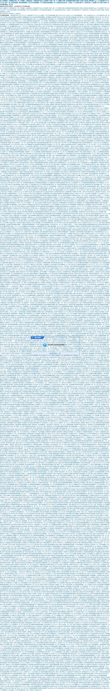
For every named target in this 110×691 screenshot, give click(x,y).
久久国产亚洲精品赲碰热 (42, 224)
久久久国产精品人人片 (93, 199)
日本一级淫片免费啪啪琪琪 (33, 366)
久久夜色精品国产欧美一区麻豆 (70, 377)
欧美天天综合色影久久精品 (92, 110)
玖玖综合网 (3, 421)
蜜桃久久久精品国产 (73, 566)
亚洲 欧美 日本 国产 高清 (27, 601)
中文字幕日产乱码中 (22, 130)
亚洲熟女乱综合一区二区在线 (97, 539)
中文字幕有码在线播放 (99, 339)
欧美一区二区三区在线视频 (56, 373)
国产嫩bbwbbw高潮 (21, 526)
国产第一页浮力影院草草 (97, 99)
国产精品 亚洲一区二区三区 (78, 572)
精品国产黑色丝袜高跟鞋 (81, 37)
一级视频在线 (82, 433)
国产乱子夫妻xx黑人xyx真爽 (8, 462)
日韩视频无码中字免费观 (63, 75)
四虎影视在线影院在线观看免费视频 (68, 137)
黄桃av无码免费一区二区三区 (63, 93)
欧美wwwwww (94, 88)
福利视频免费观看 (41, 579)
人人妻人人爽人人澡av (102, 655)
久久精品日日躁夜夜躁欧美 (69, 170)
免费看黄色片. (89, 397)
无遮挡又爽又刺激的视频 (75, 304)
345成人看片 (62, 413)
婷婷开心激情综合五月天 (34, 61)
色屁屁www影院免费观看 (44, 364)
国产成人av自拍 (13, 92)
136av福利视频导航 (67, 66)
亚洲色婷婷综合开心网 (42, 510)
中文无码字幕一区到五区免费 (43, 97)
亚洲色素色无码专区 (68, 370)
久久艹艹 (88, 161)
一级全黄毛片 (50, 424)
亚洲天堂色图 (63, 46)
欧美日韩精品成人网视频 (88, 281)
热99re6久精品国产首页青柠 (98, 386)
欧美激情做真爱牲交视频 (67, 242)
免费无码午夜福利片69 (7, 124)
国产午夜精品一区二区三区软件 (79, 355)
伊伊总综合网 (99, 515)
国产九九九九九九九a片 (89, 421)
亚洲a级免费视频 (13, 324)
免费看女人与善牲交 (18, 242)
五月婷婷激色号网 (29, 437)
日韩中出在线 (43, 370)
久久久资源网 (82, 352)
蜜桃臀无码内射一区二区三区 (40, 159)
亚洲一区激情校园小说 (96, 670)
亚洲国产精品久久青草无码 (40, 248)
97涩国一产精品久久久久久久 (15, 575)
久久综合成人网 (21, 462)
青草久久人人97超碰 (64, 117)
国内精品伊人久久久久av (72, 113)
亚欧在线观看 (53, 73)
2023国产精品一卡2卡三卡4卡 (8, 186)
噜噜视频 (15, 41)
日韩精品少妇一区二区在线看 (11, 362)
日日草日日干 (70, 664)
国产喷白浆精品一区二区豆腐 (97, 241)
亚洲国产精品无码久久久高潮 (23, 148)
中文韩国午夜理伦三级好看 (102, 141)
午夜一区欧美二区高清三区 (34, 690)
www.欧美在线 (101, 148)
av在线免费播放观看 (49, 675)
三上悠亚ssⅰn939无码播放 (85, 86)
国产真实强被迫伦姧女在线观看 (42, 213)
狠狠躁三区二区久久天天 (16, 262)
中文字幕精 (91, 62)
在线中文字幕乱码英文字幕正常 (44, 608)
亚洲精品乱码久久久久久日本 (57, 673)
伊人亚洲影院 (57, 372)
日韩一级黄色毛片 (6, 412)
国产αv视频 (91, 75)
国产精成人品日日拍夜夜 (80, 464)
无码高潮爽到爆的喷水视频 (71, 641)
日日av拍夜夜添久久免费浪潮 (40, 193)
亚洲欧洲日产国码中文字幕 (73, 192)
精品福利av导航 (64, 526)
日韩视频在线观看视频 (22, 22)
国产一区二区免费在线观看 (87, 42)
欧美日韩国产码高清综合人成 (81, 255)
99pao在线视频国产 (77, 321)
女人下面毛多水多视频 (60, 399)
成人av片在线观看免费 (96, 519)
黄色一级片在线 (35, 332)
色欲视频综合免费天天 (102, 486)
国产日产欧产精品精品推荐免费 (84, 250)
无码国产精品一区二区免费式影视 (86, 612)
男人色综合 (9, 61)
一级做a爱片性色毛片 (6, 230)
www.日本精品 (15, 233)
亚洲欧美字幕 (102, 299)
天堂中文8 (44, 373)
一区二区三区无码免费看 (32, 512)
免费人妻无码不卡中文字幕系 (24, 272)
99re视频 (82, 328)
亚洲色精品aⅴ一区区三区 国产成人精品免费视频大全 (72, 493)
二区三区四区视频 (50, 15)
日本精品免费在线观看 (15, 541)
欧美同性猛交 (92, 450)
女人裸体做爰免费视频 (37, 535)
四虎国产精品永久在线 (58, 17)
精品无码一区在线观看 (42, 653)
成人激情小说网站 (49, 104)
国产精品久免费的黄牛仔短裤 (95, 24)
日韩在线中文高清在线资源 (8, 228)
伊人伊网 (25, 246)
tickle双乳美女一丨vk (75, 68)
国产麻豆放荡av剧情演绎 (23, 410)
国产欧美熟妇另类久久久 (90, 470)
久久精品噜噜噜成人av (66, 241)
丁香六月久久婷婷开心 (97, 459)
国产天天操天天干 (84, 52)
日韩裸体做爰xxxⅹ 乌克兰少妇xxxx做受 (11, 153)
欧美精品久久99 (81, 613)
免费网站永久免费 (38, 362)
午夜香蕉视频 (104, 33)
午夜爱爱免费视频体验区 (32, 368)
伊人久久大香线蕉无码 (26, 428)
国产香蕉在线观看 (40, 275)
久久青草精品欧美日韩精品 (8, 659)
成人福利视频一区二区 (25, 521)
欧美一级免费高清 (50, 110)
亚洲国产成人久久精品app (91, 362)
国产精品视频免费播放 (34, 661)
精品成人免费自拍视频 (56, 257)
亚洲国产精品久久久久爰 (88, 422)
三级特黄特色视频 (31, 199)
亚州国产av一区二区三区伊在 (23, 319)
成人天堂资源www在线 (41, 606)
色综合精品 (91, 157)
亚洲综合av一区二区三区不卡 (77, 190)
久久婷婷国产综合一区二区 (49, 121)
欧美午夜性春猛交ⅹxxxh (95, 237)
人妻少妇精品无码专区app (81, 519)
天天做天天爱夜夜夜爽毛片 (44, 99)
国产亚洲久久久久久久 (17, 672)
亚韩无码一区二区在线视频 (98, 544)
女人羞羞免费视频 (78, 584)
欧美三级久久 (104, 110)
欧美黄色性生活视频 (60, 124)
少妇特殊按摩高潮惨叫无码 (15, 335)
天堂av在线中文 (64, 172)
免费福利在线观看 (58, 568)
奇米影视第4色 (12, 212)
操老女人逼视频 (23, 41)
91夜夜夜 (66, 146)
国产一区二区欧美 (95, 255)
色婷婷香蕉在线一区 (19, 361)
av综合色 (100, 664)
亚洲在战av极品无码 (53, 59)
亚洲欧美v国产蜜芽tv (19, 237)
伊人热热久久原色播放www (69, 546)
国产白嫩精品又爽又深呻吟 (101, 552)
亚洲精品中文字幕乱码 (42, 402)
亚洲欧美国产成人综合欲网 (16, 517)
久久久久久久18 (72, 361)
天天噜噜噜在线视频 (40, 182)
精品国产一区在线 (29, 302)
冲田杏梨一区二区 (51, 153)
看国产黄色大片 (37, 33)
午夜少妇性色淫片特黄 (68, 239)
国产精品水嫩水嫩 (71, 17)
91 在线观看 (102, 244)
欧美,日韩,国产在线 (65, 393)
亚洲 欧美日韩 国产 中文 (23, 544)
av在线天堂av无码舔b (6, 192)
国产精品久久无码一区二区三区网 (34, 481)
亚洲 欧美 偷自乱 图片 (8, 53)
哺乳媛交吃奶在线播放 (78, 272)
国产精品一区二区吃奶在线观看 (63, 464)
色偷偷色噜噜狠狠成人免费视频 (96, 572)
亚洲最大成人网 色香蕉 (33, 32)
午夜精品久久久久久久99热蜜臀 (42, 299)
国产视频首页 (53, 122)
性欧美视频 (35, 150)
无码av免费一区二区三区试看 (75, 633)
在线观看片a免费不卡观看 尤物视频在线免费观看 (90, 57)
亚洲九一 (15, 399)
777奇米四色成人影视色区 (64, 650)
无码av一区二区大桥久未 (55, 488)
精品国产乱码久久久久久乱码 (23, 648)
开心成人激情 (11, 22)
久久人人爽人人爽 (28, 686)
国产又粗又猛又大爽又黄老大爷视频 (40, 195)
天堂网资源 (93, 52)
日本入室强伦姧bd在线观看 (58, 112)
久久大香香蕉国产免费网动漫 (50, 390)
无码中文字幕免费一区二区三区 (101, 204)
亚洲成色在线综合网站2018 (63, 206)
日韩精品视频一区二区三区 (42, 164)
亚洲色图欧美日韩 (71, 512)
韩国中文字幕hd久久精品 (10, 241)
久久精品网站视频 (95, 406)
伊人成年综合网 (67, 528)
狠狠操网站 (71, 152)
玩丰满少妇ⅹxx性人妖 (100, 617)
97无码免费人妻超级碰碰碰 (15, 475)
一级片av (79, 92)
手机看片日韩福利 (17, 412)
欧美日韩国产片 (37, 657)
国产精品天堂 (79, 364)
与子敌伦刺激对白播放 (30, 270)
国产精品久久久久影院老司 (100, 206)
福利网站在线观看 (6, 617)
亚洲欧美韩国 (6, 226)
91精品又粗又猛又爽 (36, 228)
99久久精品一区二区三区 (42, 552)
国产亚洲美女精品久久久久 (29, 643)
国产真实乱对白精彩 (78, 455)
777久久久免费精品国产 (69, 372)
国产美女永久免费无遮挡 (39, 233)
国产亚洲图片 (44, 272)
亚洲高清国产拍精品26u (23, 161)
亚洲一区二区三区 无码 (23, 133)
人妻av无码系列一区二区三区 (18, 417)
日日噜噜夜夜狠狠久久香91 (62, 335)
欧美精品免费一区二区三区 (96, 430)
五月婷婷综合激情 (40, 302)
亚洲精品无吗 (53, 162)
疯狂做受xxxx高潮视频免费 (43, 437)
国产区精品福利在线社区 (101, 497)
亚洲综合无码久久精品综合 (50, 202)
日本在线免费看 (65, 572)
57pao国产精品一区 (45, 612)
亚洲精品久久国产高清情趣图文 (54, 648)
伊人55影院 (76, 141)
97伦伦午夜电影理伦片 (93, 168)
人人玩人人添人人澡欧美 (68, 628)
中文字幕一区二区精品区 (16, 88)
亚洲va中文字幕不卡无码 (51, 526)
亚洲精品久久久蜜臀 (61, 637)
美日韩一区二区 (105, 426)
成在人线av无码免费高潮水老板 (24, 488)
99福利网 (78, 288)
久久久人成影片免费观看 (27, 599)
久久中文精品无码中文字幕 (61, 688)
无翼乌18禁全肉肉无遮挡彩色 (25, 212)
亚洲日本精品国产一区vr (96, 273)
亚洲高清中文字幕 (77, 186)
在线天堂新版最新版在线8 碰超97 (77, 168)
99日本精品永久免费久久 (30, 326)
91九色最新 (10, 690)
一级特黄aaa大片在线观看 (96, 270)
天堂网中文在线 (58, 199)
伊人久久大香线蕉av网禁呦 (85, 404)
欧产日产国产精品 (48, 26)
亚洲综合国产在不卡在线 (83, 608)
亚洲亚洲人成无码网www (52, 683)
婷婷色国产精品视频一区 (80, 473)
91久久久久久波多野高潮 (49, 582)
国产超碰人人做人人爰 (17, 104)
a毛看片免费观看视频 (82, 495)
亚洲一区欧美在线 (24, 113)
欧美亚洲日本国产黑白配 (60, 126)
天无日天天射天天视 (6, 464)
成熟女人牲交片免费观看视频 (34, 497)
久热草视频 (87, 239)
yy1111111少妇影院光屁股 (56, 35)
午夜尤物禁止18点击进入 (55, 272)
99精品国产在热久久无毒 (103, 410)
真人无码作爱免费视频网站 (23, 159)
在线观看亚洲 (58, 528)
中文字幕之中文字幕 (38, 452)
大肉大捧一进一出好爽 (21, 232)
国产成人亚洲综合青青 (79, 650)
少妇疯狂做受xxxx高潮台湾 (75, 415)
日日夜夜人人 (12, 13)
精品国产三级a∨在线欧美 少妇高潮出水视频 (60, 473)
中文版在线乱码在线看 (60, 26)
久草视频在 (65, 524)
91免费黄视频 (104, 448)
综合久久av (57, 255)
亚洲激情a (46, 626)
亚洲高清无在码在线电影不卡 (70, 461)
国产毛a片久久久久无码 (63, 15)
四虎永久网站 (71, 537)
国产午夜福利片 (101, 164)
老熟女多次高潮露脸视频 (22, 684)
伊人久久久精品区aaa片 (46, 372)
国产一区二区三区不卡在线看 (75, 468)
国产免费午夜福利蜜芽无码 (34, 390)
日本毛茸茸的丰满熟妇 (16, 595)
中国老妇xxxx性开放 (99, 630)
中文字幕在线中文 (22, 561)
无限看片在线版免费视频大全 (42, 668)
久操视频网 (51, 461)
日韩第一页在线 (80, 297)
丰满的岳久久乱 (100, 366)
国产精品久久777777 (46, 250)
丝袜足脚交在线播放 (66, 475)
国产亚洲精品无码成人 (19, 473)
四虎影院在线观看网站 (66, 659)
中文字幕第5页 (42, 326)
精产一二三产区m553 (15, 522)
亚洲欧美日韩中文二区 (41, 35)
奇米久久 (74, 401)
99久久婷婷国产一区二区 (45, 568)
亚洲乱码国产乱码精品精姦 (31, 372)
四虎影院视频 (89, 297)
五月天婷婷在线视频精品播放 (89, 244)
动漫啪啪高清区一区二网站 (19, 282)
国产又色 (30, 401)
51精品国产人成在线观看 (76, 232)
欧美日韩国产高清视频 (48, 661)
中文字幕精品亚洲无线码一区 (57, 386)
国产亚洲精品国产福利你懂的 (72, 310)
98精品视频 (103, 524)
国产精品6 (104, 255)
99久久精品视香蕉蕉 (15, 359)
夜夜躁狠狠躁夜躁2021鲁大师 (48, 679)
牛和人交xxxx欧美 (72, 610)
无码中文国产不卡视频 (74, 175)
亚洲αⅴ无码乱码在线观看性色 (53, 239)
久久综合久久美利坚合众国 (39, 181)
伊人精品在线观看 (81, 199)
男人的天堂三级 (13, 513)
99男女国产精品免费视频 (58, 612)
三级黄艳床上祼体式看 (53, 259)
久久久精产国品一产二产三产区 (68, 581)
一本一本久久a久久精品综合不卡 (69, 302)
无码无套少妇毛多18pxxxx (68, 101)
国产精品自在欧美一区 (49, 133)
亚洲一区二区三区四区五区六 (95, 526)
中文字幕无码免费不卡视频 (88, 530)
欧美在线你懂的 (17, 542)
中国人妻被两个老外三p (66, 59)
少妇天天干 (29, 213)
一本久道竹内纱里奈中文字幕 (49, 286)
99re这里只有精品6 (20, 315)
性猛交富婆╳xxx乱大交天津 (30, 175)
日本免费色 (14, 57)
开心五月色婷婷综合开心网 (32, 513)
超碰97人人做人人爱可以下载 (73, 421)
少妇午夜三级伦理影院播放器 (85, 497)
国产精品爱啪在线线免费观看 (100, 468)
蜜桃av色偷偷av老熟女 (80, 553)
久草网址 (27, 370)
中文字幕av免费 (97, 137)
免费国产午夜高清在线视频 (54, 55)
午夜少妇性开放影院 (95, 604)
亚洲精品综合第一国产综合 (51, 659)
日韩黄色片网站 (37, 444)
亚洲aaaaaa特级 (102, 444)
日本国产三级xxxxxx (86, 588)
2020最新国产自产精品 (85, 428)
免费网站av (96, 581)
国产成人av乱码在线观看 (50, 317)
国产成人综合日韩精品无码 (94, 213)
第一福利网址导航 (20, 70)
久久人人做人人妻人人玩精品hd (98, 564)
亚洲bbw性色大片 (74, 564)
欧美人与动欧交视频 (21, 484)
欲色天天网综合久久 (47, 573)
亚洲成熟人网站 (10, 442)
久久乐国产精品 (59, 42)
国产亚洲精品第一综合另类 (66, 366)
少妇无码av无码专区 (99, 595)
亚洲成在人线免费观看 (87, 141)
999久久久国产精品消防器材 (80, 570)
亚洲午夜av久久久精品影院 (94, 377)
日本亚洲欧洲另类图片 (58, 315)
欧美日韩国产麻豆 (91, 306)
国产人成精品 (36, 335)
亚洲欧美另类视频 (83, 275)
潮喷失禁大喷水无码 (93, 208)
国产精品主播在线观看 (86, 44)
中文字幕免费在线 (20, 690)
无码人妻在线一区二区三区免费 (25, 39)
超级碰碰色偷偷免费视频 (90, 28)
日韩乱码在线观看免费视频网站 (33, 197)
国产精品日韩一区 (86, 310)
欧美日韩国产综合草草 (86, 461)
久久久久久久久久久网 (102, 462)
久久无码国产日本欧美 (30, 364)
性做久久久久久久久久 (103, 615)
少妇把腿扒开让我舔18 (90, 606)
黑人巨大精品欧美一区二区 (18, 466)
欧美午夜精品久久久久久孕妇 (63, 312)
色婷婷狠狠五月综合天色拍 (13, 28)
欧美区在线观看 (65, 630)
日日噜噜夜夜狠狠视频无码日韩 (34, 104)
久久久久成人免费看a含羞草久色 (73, 448)
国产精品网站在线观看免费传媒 (80, 290)
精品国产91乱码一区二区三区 (14, 270)
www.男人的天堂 (71, 264)
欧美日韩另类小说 (10, 68)
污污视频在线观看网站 (34, 484)
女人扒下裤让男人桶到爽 (21, 450)
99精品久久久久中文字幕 (14, 668)
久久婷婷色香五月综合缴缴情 (94, 39)
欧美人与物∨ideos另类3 (41, 84)
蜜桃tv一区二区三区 (25, 286)
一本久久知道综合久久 (89, 15)
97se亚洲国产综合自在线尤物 (83, 595)
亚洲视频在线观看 (103, 152)
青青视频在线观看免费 (25, 350)
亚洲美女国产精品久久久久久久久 (86, 628)
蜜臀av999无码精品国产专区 (37, 64)
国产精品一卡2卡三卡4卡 (65, 553)
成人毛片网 (76, 568)
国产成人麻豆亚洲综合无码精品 (18, 593)
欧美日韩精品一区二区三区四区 (21, 250)
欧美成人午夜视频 (88, 159)
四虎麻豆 (75, 597)
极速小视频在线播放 (32, 126)
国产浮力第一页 (80, 213)
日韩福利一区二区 (24, 399)
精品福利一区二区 (73, 637)
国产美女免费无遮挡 (80, 679)
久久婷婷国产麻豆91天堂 (73, 402)
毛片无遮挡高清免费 (104, 635)
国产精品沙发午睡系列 (50, 48)
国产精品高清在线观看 (54, 181)
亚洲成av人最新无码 (16, 406)
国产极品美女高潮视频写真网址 (88, 599)
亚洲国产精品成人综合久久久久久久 (15, 573)
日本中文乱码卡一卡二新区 (98, 643)
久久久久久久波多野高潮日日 (85, 546)
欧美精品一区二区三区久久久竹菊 (75, 521)
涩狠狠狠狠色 (94, 162)
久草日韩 (15, 177)
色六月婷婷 (86, 53)
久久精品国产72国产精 (29, 597)
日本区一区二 (101, 646)
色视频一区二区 (12, 433)
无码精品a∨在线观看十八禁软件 (79, 72)
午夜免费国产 (17, 510)
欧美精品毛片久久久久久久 (18, 15)
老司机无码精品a (42, 472)
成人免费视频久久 (72, 155)
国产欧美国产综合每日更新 (85, 64)
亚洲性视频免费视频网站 (8, 161)
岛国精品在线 (8, 237)
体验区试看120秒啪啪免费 (38, 155)
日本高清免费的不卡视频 (35, 646)
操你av (106, 688)
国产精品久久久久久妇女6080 (57, 532)
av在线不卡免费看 (86, 315)
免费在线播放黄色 (46, 152)
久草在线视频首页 (50, 535)
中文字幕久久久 (10, 310)
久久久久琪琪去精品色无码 (92, 448)
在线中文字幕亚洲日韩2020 (23, 641)
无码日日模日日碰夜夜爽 (52, 588)
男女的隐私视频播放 (43, 470)
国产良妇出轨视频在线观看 (81, 575)
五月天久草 (63, 115)
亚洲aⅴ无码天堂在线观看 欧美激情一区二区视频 (47, 333)
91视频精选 (39, 101)
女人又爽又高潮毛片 (13, 162)
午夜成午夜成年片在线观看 (85, 313)
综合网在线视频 (63, 273)
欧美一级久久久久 (82, 512)
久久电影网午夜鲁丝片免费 (33, 575)
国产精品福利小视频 (26, 233)
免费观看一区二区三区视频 (31, 306)
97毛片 (41, 603)
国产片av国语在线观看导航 (63, 670)
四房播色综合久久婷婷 (31, 517)
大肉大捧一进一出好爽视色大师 (60, 130)
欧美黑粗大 (53, 643)
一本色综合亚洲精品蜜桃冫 (52, 362)
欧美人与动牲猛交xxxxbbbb (63, 219)
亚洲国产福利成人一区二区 (102, 159)
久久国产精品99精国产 (56, 552)
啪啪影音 (98, 48)
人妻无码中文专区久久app (26, 290)
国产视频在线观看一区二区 (61, 190)
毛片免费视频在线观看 (41, 73)
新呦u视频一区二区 (15, 377)
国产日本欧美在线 (101, 619)
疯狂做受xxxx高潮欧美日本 (26, 382)
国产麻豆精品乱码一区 (51, 477)
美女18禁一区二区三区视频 (100, 588)
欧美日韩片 (90, 335)
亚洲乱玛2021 (10, 437)
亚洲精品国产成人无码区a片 (9, 50)
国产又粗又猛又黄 (44, 139)
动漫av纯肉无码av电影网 (73, 413)
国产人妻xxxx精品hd (13, 601)
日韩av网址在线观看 (74, 486)
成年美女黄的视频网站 (32, 70)
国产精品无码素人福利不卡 (81, 643)
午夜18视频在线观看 (20, 102)
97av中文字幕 (57, 628)
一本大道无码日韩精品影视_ (59, 92)
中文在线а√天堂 (58, 270)
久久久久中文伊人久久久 (18, 261)
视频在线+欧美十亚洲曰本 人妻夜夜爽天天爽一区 (54, 208)
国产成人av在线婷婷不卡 (73, 182)
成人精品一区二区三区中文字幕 (12, 597)
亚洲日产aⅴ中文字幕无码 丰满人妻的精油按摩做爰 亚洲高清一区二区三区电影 (46, 621)
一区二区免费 (88, 584)
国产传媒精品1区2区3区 (64, 321)
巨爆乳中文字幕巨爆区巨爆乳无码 (32, 542)
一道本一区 (97, 404)
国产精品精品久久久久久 (65, 317)
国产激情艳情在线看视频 (78, 266)
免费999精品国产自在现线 (14, 508)
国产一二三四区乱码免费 (35, 381)
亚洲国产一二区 (74, 561)
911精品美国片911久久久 (72, 252)
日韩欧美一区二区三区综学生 (86, 401)
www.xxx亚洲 (22, 355)
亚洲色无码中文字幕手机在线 (17, 570)
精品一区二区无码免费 (41, 75)
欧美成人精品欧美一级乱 (96, 35)
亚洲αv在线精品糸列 (12, 652)
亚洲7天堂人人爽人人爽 (26, 252)
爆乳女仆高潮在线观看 (51, 481)
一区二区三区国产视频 (27, 142)
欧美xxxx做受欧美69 (41, 221)
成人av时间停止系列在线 (93, 352)
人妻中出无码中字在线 (68, 213)
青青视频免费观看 (52, 579)
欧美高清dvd (10, 122)
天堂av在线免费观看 (100, 566)
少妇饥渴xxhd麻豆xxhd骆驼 (60, 501)
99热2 (100, 202)
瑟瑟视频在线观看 (11, 19)
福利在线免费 (28, 384)
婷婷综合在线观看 (99, 461)
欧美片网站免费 (46, 361)
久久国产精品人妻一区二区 (67, 308)
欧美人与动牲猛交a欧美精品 (60, 668)
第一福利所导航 (85, 88)
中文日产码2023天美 (60, 222)
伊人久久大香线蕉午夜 (81, 408)
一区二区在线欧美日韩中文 (88, 164)
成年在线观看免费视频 (8, 239)
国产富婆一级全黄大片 (24, 452)
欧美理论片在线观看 (32, 355)
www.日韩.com (88, 348)
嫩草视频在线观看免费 (26, 173)
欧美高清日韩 (21, 577)
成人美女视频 (55, 172)
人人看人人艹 (61, 133)
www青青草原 (81, 617)
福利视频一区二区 (65, 644)
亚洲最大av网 (84, 482)
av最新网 (12, 526)
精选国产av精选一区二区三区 (41, 401)
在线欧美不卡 (77, 484)
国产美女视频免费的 (26, 248)
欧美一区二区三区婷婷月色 (23, 253)
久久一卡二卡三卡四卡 (23, 557)
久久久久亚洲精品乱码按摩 (87, 488)
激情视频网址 (72, 92)
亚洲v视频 (52, 21)
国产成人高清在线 (85, 346)
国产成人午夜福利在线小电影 (55, 24)
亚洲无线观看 (53, 22)
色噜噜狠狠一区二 (102, 284)
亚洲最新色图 (4, 590)
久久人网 (19, 592)
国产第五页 (8, 401)
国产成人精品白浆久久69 (37, 581)
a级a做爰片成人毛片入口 (84, 372)
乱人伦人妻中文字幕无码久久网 (9, 350)
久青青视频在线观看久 (62, 504)
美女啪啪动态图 (84, 99)
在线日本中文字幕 (58, 435)
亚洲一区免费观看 (5, 553)
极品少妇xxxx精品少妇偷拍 (18, 222)
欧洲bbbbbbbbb (40, 519)
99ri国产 (88, 652)
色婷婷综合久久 (13, 99)
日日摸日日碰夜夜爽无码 (51, 404)
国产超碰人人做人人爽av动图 (49, 328)
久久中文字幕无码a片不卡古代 (22, 277)
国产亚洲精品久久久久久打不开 (69, 52)
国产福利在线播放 (59, 586)
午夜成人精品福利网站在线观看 (12, 17)
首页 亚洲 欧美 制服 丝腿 (69, 64)
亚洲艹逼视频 (102, 455)
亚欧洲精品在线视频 (52, 513)
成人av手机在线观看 (66, 588)
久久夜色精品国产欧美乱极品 (14, 132)
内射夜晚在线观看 (98, 86)
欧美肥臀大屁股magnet (86, 561)
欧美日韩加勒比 (83, 270)
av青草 (56, 141)
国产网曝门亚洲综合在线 (53, 655)
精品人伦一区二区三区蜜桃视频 (61, 261)
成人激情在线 (74, 592)
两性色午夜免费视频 (30, 628)
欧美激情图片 (41, 108)
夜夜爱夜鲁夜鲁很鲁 (95, 570)
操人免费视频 (99, 466)
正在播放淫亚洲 (68, 257)
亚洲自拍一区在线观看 (38, 424)
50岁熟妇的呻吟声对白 (54, 332)
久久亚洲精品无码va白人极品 (53, 462)
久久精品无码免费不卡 (28, 510)
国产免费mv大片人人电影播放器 (43, 541)
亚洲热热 (16, 84)
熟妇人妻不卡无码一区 (52, 242)
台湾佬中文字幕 (62, 168)
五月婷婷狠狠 (70, 395)
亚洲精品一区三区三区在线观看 (75, 382)
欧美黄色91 (86, 653)
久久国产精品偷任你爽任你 (61, 210)
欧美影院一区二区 (24, 581)
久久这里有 (8, 683)
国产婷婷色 (97, 50)
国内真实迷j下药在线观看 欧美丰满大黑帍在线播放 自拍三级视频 (82, 603)
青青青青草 (12, 410)
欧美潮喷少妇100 (46, 308)
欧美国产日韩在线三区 (7, 486)
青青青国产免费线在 (50, 486)
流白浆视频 (103, 344)
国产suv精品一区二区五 (66, 624)
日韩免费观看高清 (89, 663)
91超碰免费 (18, 424)
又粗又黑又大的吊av (51, 321)
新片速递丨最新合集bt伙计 (10, 452)
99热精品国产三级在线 (38, 499)
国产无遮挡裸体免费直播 (40, 562)
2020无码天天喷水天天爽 (14, 348)
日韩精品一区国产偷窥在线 (15, 301)
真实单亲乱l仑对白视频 (65, 513)
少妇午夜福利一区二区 (56, 444)
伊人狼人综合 (75, 655)
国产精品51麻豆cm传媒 (20, 337)
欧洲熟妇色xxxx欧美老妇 (54, 77)
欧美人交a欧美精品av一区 (100, 533)
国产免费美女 (41, 377)
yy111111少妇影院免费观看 (79, 157)
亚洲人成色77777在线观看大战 (30, 184)
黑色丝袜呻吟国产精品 (101, 475)
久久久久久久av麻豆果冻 (85, 392)
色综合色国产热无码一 (17, 559)
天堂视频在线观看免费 (72, 330)
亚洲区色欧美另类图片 (85, 683)
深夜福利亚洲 (84, 330)
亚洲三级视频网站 (5, 435)
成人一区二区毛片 (41, 412)
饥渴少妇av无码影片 (36, 133)
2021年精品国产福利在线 (45, 244)
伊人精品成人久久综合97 (54, 237)
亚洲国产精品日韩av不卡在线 (79, 681)
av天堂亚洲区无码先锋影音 (38, 557)
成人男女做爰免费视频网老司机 (63, 597)
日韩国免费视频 (88, 552)
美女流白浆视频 (44, 512)
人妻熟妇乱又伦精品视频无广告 (88, 597)
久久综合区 (93, 150)
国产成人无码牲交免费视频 (8, 637)
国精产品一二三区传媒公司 (32, 672)
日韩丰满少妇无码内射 (36, 95)
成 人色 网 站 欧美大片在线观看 (25, 221)
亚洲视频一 (4, 326)
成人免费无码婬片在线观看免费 (47, 166)
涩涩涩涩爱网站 (104, 433)
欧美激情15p (53, 626)
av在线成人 (31, 441)
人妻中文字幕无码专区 (88, 192)
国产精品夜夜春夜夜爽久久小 (80, 312)
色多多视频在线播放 (49, 304)
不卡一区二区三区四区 (85, 206)
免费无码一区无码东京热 (102, 286)
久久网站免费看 (16, 44)
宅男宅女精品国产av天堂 (88, 462)
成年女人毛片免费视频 (74, 46)
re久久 (43, 575)
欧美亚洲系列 (79, 552)
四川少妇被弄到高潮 (94, 590)
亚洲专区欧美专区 (59, 192)
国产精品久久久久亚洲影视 (84, 293)
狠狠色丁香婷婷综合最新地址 (73, 439)
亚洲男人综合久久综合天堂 (59, 361)
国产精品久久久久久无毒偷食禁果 (36, 86)
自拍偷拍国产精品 (59, 148)
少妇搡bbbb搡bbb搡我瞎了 (95, 373)
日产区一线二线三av (26, 528)
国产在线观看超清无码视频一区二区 (43, 148)
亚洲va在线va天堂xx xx (47, 335)
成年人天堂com (65, 362)
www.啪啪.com (47, 72)
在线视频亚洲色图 (11, 375)
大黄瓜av (98, 592)
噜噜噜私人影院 (25, 137)
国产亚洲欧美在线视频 (82, 262)
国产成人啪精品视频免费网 (44, 559)
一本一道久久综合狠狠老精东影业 (82, 246)
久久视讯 (50, 472)
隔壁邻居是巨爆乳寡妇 (56, 37)
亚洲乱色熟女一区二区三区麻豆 (20, 435)
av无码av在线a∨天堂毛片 (68, 533)
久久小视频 (50, 410)
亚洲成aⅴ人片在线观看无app (78, 573)
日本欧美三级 (87, 623)
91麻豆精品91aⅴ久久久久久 (95, 108)
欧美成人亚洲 (16, 568)
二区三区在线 (106, 352)
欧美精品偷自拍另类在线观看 (73, 159)
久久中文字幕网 (16, 546)
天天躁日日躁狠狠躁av (20, 42)
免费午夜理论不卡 (33, 617)
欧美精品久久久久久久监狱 (27, 77)
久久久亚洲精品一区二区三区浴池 (18, 624)
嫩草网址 (36, 272)
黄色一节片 (25, 64)
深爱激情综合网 (75, 217)
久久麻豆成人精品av (45, 315)
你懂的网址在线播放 (100, 561)
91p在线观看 (26, 590)
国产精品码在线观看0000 (61, 228)
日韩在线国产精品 (78, 437)
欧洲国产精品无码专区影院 (61, 502)
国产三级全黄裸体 (34, 232)
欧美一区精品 (97, 332)
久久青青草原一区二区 (12, 35)
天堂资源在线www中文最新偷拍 (39, 241)
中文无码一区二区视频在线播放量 (24, 182)
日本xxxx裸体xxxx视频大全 (37, 110)
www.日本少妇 (15, 144)
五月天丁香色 (99, 330)
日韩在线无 (84, 646)
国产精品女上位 (89, 286)
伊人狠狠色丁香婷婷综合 (69, 237)
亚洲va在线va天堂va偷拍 (7, 344)
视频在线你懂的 (92, 257)
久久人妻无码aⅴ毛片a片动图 (51, 90)
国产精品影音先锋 (71, 222)
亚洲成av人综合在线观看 (86, 566)
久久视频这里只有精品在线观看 (56, 182)
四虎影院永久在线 (5, 248)
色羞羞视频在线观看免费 (59, 253)
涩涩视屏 (34, 410)
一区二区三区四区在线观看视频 (9, 72)
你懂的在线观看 (57, 88)
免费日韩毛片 (31, 99)
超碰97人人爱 (10, 664)
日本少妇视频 (6, 330)
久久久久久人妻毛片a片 (10, 355)
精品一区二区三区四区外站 (22, 432)
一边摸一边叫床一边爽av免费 (38, 66)
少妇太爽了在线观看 (91, 193)
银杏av (43, 513)
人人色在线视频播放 (32, 81)
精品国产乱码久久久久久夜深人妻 (99, 81)
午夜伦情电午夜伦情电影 (21, 457)
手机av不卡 (14, 135)
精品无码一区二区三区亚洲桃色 (78, 601)
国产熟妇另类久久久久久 (27, 35)
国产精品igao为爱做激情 (65, 141)
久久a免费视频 (65, 355)
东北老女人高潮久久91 (21, 477)
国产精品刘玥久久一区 (59, 446)
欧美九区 (73, 110)
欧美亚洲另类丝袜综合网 (35, 130)
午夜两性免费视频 (94, 33)
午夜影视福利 (96, 375)
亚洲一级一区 (63, 381)
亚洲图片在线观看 (50, 432)
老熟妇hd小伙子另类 (28, 668)
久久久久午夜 (32, 375)
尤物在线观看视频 (59, 410)
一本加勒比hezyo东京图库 (27, 653)
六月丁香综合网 (53, 273)
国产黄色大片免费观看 (10, 561)
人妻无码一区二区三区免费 (36, 41)
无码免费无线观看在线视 (7, 488)
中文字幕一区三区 (38, 384)
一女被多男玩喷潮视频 (6, 555)
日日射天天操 (99, 62)
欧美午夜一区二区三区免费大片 (30, 564)
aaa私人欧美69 (43, 641)
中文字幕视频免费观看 (99, 424)
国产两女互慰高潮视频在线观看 (25, 97)
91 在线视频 (102, 626)
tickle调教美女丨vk (77, 684)
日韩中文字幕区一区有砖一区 (36, 593)
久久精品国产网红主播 (6, 548)
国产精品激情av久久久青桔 (58, 32)
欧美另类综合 (7, 519)
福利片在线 (53, 39)
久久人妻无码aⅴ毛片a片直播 (39, 544)
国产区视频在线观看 (72, 550)
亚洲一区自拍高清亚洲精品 (46, 464)
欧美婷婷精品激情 (80, 562)
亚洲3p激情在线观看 (26, 379)
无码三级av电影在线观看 (30, 273)
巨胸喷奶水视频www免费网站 (20, 413)
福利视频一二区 (16, 537)
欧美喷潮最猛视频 (104, 228)
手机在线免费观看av (9, 39)
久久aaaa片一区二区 (70, 608)
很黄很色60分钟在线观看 (15, 448)
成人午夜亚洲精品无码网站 (81, 197)
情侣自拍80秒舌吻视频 (14, 404)
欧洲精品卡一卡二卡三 (98, 621)
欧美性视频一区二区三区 (9, 613)
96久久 (71, 484)
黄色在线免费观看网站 (94, 637)
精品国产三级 (57, 430)
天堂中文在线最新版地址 (80, 317)
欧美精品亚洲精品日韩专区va (58, 139)
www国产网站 (9, 264)
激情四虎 (32, 115)
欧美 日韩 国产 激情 (96, 53)
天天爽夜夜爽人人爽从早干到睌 (20, 393)
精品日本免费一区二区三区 (13, 441)
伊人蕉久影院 (63, 397)
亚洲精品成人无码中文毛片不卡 (62, 173)
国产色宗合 (3, 475)
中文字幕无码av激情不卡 (35, 124)
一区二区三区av (27, 297)
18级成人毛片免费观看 (97, 290)
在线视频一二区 (102, 73)
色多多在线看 (18, 555)
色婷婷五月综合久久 (102, 281)
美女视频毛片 (64, 433)
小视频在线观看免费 (18, 368)
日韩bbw (85, 62)
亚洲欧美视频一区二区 (88, 475)
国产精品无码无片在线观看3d (79, 75)
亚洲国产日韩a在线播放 (24, 121)
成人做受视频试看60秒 (51, 632)
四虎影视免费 (15, 461)
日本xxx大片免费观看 (26, 144)
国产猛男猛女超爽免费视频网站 (71, 462)
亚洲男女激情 (39, 322)
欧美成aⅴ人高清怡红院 (93, 562)
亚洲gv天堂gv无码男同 (47, 586)
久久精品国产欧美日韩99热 (92, 364)
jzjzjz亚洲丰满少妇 (66, 255)
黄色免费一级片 (5, 393)
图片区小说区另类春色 (59, 566)
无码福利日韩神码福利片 (39, 284)
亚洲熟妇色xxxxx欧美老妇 (61, 301)
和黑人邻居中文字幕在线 (47, 584)
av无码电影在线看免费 (94, 322)
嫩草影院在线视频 (94, 37)
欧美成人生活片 (74, 541)
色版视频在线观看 (39, 419)
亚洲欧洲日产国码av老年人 (39, 677)
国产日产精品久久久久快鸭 (55, 233)
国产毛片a (13, 164)
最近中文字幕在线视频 (17, 397)
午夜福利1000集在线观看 (7, 477)
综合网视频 (65, 193)
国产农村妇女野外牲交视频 (97, 72)
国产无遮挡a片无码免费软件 (81, 624)
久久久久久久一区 (92, 264)
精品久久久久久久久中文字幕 (83, 242)
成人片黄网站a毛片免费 (93, 359)
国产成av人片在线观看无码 (96, 493)
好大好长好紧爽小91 (100, 297)
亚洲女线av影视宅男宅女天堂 (100, 155)
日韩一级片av (80, 239)
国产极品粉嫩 (74, 559)
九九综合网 (77, 279)
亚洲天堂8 (36, 637)
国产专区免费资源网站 (21, 486)
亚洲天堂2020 (74, 688)
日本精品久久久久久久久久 (71, 488)
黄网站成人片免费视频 (34, 359)
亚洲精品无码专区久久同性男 (90, 46)
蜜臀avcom (72, 526)
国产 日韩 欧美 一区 (82, 604)
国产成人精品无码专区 (47, 192)
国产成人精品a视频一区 (65, 632)
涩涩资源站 (18, 166)
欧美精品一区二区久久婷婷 (89, 492)
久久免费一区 (4, 152)
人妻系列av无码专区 (55, 135)
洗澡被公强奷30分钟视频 (80, 472)
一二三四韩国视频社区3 (33, 493)
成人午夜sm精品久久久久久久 (67, 79)
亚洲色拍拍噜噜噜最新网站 (87, 655)
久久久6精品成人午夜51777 (95, 113)
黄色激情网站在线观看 (101, 663)
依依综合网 (77, 492)
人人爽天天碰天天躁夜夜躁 (63, 359)
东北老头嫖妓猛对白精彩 (50, 197)
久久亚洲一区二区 (92, 301)
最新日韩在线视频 (81, 333)
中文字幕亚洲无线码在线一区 (48, 184)
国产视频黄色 (78, 370)
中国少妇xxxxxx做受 (78, 233)
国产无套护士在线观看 (85, 137)
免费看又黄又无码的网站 (67, 61)
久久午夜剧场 (21, 268)
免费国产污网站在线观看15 (95, 128)
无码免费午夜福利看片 (71, 19)
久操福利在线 (49, 141)
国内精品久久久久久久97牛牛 (74, 386)
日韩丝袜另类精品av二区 (42, 37)
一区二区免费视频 (56, 652)
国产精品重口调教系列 (92, 215)
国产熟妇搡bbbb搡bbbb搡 (35, 215)
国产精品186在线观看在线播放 (76, 508)
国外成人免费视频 (33, 417)
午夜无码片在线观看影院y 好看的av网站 (68, 73)
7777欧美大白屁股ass (93, 235)
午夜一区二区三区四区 (91, 337)
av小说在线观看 (9, 95)
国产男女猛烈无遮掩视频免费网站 (63, 482)
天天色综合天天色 (51, 575)
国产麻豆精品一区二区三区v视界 (39, 257)
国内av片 (6, 522)
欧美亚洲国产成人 (89, 232)
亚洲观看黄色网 (69, 373)
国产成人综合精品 (105, 122)
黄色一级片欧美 (59, 608)
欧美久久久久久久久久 (53, 412)
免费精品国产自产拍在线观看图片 (48, 81)
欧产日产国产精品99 (69, 199)
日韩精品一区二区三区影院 (33, 106)
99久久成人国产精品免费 (55, 604)
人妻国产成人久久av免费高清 (75, 397)
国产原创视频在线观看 (76, 130)
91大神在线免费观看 (27, 259)
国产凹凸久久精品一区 (82, 675)
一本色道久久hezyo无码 (40, 610)
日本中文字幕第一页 (16, 426)
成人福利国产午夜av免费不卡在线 (83, 659)
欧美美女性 (23, 608)
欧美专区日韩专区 (64, 30)
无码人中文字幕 (8, 646)
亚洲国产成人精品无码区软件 (43, 446)
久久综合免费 (22, 141)
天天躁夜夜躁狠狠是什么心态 (18, 52)
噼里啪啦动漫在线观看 (10, 121)
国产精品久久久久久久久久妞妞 (42, 572)
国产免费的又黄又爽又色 (98, 161)
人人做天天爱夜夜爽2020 (96, 464)
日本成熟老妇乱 (94, 262)
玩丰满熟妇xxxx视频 (93, 553)
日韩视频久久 (48, 384)
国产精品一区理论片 (104, 301)
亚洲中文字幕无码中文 (79, 215)
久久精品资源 (66, 295)
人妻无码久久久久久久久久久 (38, 128)
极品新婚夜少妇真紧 (92, 650)
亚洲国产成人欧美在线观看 (95, 253)
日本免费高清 (28, 33)
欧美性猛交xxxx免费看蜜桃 (36, 226)
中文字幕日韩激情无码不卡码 (89, 446)
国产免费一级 (50, 155)
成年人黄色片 (85, 41)
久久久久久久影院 (64, 268)
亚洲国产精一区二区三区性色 (49, 313)
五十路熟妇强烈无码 (41, 604)
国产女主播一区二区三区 (84, 79)
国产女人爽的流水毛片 (19, 633)
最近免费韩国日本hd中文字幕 (13, 632)
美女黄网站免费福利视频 (36, 624)
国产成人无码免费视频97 (53, 377)
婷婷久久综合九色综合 (54, 677)
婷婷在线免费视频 (83, 686)
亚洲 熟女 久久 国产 (23, 128)
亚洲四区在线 (82, 388)
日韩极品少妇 (23, 99)
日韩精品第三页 (83, 212)
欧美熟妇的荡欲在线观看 (86, 181)
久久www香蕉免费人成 (11, 352)
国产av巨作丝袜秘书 (54, 84)
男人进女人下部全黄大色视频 (77, 524)
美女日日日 (36, 539)
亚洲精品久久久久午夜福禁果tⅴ (87, 619)
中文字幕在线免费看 (47, 288)
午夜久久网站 (15, 155)
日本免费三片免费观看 (59, 364)
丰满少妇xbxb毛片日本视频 (38, 408)
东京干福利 (71, 288)
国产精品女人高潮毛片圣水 (80, 93)
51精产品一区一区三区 (72, 133)
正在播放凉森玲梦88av (43, 415)
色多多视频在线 (14, 566)
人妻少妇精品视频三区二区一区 (23, 299)
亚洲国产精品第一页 (80, 306)
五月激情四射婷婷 (66, 215)
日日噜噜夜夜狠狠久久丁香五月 (90, 432)
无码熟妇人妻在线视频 (49, 113)
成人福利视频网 (73, 212)
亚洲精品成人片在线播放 (84, 204)
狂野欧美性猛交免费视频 (94, 119)
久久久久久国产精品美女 (21, 112)
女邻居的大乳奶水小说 (63, 217)
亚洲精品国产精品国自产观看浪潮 (57, 326)
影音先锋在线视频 (87, 179)
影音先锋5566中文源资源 (67, 322)
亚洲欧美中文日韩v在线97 (32, 492)
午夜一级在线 (81, 221)
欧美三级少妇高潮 (34, 192)
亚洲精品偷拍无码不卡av (101, 181)
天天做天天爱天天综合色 (50, 137)
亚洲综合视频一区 (84, 459)
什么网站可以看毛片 (71, 248)
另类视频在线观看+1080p (16, 24)
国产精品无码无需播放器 (81, 241)
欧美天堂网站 (67, 195)
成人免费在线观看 (67, 246)
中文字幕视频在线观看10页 (75, 532)
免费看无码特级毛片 (87, 288)
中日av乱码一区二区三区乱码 (27, 59)
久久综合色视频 (48, 399)
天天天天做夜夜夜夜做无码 (22, 257)
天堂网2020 (76, 588)
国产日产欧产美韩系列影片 (67, 623)
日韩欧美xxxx (91, 102)
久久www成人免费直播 (25, 21)
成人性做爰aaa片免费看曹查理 (52, 297)
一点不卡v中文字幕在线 (72, 166)
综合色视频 (3, 404)
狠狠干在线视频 (97, 135)
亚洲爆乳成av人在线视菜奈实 (57, 633)
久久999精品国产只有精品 (49, 106)
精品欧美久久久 (19, 437)
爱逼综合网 (62, 328)
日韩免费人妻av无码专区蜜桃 (89, 55)
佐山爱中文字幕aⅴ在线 (37, 266)
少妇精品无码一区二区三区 (48, 441)
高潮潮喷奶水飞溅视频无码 (42, 686)
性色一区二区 (60, 439)
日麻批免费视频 (45, 32)
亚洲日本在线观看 (69, 552)
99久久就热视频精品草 (88, 410)
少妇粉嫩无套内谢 (16, 490)
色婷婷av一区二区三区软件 (66, 419)
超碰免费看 (100, 421)
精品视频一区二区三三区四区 (51, 101)
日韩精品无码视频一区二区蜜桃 (72, 432)
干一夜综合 (62, 382)
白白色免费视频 (104, 208)
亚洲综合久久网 (68, 37)
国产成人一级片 (31, 670)
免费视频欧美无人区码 (64, 281)
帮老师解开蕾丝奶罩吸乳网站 (84, 441)
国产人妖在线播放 (7, 266)
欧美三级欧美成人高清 (40, 428)
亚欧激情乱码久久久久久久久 (73, 615)
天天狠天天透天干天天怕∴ (33, 361)
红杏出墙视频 (89, 328)
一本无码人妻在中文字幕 (7, 353)
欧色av (20, 372)
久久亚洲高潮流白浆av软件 (43, 652)
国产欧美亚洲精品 (91, 248)
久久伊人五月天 (100, 661)
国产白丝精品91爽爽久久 (21, 579)
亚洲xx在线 (103, 252)
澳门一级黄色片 (57, 99)
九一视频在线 (88, 437)
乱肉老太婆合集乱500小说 (9, 339)
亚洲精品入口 (10, 582)
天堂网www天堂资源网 (96, 22)
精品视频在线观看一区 (64, 401)
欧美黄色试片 (96, 608)
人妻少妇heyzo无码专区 (7, 182)
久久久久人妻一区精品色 (95, 504)
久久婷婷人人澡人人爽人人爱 (17, 73)
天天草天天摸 (41, 141)
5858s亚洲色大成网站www (27, 217)
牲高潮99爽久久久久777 (10, 141)
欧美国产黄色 (96, 315)
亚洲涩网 (59, 432)
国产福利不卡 (86, 292)
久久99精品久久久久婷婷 (66, 477)
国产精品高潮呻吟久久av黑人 (65, 22)
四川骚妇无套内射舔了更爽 (88, 657)
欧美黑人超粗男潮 (65, 663)
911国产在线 (82, 390)
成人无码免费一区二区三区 (39, 406)
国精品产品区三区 (14, 101)
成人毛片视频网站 (47, 173)
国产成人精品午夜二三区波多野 (88, 26)
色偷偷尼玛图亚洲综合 (102, 133)
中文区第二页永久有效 (8, 544)
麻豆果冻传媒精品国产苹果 (89, 73)
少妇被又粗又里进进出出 (97, 292)
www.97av (3, 370)
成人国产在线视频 (49, 201)
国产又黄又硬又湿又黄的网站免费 (12, 552)
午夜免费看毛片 (47, 542)
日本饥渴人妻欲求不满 (90, 517)
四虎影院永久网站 (5, 233)
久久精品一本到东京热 (21, 90)
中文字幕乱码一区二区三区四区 (59, 68)
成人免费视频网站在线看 (93, 648)
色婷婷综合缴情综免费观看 (90, 506)
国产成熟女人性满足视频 (13, 603)
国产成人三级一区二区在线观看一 (48, 186)
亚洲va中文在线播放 (77, 663)
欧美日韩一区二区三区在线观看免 (30, 566)
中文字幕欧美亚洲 (101, 42)
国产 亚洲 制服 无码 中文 (41, 293)
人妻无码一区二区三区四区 (65, 643)
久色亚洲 (103, 590)
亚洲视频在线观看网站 (48, 324)
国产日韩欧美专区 (81, 526)
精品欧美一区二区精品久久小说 (30, 679)
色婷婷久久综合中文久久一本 (87, 148)
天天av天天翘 (75, 644)
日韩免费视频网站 (102, 230)
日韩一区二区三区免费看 (82, 124)
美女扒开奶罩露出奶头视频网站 (45, 206)
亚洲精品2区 (27, 335)
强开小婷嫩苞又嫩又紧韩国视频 (21, 506)
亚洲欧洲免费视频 (92, 477)
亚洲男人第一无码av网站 (45, 126)
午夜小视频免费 (52, 168)
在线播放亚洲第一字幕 (41, 53)
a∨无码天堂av (16, 683)
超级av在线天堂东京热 (33, 586)
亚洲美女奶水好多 (29, 262)
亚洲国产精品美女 (5, 397)
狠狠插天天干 (40, 663)
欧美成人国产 (83, 541)
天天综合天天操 (81, 228)
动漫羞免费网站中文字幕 (35, 453)
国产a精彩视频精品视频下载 (94, 613)
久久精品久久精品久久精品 (18, 615)
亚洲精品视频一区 (46, 484)
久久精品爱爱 (11, 272)
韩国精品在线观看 (8, 424)
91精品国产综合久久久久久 (72, 648)
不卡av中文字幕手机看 (90, 284)
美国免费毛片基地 (71, 481)
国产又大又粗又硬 (11, 268)
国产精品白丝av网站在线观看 (84, 537)
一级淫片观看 (83, 253)
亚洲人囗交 (47, 130)
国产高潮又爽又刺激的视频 (11, 179)
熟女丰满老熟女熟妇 (46, 492)
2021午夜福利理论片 (6, 250)
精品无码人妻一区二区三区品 (93, 210)
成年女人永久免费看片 (80, 257)
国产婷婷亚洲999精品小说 (52, 266)
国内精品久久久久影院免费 (72, 48)
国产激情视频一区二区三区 (58, 512)
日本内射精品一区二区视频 (91, 415)
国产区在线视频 (56, 213)
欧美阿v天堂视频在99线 (102, 368)
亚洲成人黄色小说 (12, 113)
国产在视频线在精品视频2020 (57, 457)
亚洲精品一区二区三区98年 (16, 117)
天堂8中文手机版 (82, 90)
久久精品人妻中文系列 (56, 515)
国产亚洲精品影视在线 (50, 95)
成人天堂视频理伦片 (78, 286)
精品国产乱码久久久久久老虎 (88, 442)
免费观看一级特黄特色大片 (56, 221)
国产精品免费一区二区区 (25, 339)
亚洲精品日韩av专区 (16, 255)
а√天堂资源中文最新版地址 (16, 512)
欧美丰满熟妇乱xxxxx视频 (54, 64)
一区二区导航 (27, 448)
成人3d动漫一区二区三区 (22, 95)
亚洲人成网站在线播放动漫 (72, 44)
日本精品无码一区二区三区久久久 (14, 388)
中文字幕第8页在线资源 (63, 681)
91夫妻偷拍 (51, 75)
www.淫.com (79, 110)
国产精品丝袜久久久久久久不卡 (45, 490)
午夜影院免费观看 (81, 264)
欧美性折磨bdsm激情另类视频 (91, 684)
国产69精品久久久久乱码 (54, 406)
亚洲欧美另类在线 (65, 128)
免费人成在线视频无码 (20, 548)
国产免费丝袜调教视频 (68, 675)
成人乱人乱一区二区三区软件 (44, 597)
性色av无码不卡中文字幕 (81, 273)
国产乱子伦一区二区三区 (96, 175)
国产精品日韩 (44, 392)
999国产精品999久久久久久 (63, 684)
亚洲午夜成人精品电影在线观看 (62, 230)
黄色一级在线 (101, 186)
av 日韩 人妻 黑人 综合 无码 (36, 495)
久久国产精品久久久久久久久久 (87, 361)
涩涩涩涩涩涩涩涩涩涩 (36, 684)
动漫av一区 (94, 97)
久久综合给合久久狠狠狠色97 (89, 379)
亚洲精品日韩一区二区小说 (14, 175)
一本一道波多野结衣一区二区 (76, 126)
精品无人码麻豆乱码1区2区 (73, 368)
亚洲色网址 (91, 324)
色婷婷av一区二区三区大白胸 (93, 510)
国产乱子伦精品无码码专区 (15, 197)
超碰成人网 (92, 675)
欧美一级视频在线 (36, 324)
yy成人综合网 (105, 84)
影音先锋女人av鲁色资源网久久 (66, 441)
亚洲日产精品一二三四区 (71, 224)
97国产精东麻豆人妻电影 (42, 39)
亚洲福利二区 (81, 202)
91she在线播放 (19, 48)
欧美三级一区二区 (46, 435)
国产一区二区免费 (5, 57)
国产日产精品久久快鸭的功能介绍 (39, 28)
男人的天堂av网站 (14, 655)
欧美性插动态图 (57, 492)
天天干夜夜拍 (30, 268)
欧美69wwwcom (99, 495)
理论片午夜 (23, 539)
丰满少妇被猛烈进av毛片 (58, 292)
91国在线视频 (8, 361)
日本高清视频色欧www (33, 308)
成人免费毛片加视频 (25, 352)
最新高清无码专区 (75, 172)
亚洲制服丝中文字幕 (67, 519)
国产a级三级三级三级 (68, 495)
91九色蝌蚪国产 (39, 501)
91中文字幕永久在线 (25, 675)
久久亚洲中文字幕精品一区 (30, 139)
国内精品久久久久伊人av (47, 539)
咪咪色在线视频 (39, 530)
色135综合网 (7, 235)
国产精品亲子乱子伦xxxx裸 (35, 52)
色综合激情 (24, 441)
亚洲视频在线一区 (58, 97)
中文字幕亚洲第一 (40, 599)
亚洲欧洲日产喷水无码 (62, 201)
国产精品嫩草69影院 (35, 373)
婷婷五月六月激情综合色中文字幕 (94, 633)
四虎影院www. (28, 201)
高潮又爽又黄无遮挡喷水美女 (95, 490)
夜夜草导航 (58, 490)
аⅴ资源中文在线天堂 (63, 39)
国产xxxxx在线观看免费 (40, 19)
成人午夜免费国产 (93, 644)
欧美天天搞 (88, 468)
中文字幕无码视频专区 (23, 228)
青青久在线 (100, 153)
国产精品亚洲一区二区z (32, 210)
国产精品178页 (37, 82)
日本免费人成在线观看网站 (49, 117)
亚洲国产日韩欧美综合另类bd (56, 521)
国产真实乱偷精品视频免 (19, 586)
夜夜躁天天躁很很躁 (95, 512)
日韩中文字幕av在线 (37, 675)
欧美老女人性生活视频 (11, 21)
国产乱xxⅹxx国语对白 (80, 477)
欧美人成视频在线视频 (103, 657)
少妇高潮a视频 (21, 433)
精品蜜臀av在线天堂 (85, 375)
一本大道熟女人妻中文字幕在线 (11, 679)
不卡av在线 (92, 268)
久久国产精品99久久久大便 (40, 550)
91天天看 (5, 292)
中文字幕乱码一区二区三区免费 (39, 22)
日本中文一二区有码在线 (25, 146)
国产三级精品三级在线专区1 (38, 161)
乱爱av (58, 375)
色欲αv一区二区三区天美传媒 (34, 122)
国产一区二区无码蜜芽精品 (52, 322)
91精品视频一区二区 (69, 595)
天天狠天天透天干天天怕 (7, 159)
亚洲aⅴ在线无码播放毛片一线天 (87, 142)
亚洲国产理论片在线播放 (85, 135)
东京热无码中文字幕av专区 (60, 384)
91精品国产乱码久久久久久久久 (57, 610)
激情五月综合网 (75, 630)
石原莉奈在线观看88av (76, 295)
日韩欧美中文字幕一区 (81, 373)
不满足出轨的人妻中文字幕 (18, 497)
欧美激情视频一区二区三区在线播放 (70, 41)
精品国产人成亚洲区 (19, 666)
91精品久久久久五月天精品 (57, 248)
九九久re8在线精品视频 (30, 108)
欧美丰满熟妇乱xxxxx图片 (45, 468)
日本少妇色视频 (8, 277)
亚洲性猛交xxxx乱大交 (36, 310)
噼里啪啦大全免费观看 (21, 373)
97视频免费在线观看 (74, 82)
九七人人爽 (69, 422)
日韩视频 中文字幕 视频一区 (74, 586)
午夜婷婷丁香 (39, 404)
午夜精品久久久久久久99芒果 (50, 61)
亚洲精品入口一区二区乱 (46, 301)
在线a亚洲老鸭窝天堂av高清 (65, 184)
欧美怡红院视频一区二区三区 (46, 219)
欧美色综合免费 (18, 384)
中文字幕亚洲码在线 (47, 222)
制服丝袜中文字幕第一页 (31, 388)
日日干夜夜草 (91, 381)
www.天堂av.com (41, 410)
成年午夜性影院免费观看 (13, 170)
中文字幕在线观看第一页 (38, 502)
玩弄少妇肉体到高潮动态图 (62, 573)
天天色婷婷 (50, 528)
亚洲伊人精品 (57, 613)
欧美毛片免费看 (65, 499)
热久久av (83, 648)
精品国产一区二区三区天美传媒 (92, 92)
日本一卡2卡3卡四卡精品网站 (86, 19)
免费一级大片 (94, 639)
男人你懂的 (83, 113)
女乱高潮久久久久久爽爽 (80, 106)
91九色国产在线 (31, 141)
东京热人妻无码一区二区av (21, 328)
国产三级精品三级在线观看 (54, 102)
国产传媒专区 (7, 413)
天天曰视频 (102, 477)
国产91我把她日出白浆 (6, 450)
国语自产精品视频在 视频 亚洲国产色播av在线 (62, 293)
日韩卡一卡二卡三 (98, 242)
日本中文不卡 (92, 70)
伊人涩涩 (47, 226)
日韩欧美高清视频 (6, 626)
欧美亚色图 (28, 242)
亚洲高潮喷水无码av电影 (55, 544)
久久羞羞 (50, 284)
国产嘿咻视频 (74, 142)
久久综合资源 (84, 644)
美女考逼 (38, 217)
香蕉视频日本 (26, 406)
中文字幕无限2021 (11, 128)
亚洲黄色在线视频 (5, 135)
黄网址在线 (40, 312)
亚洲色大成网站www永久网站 (33, 92)
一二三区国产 (106, 195)
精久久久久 (48, 501)
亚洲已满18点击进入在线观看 (52, 561)
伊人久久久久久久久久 (53, 450)
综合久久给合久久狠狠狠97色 (95, 573)
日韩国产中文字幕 (48, 228)
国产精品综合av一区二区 (75, 653)
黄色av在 (62, 664)
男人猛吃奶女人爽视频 (7, 439)
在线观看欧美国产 (54, 241)
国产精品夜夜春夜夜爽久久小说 (16, 493)
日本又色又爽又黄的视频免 (69, 135)
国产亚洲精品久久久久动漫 (47, 504)
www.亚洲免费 (99, 641)
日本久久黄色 (24, 453)
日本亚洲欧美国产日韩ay (52, 41)
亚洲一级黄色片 (71, 32)
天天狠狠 (91, 495)
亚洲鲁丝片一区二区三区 (46, 255)
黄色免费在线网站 (53, 179)
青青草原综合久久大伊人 (16, 157)
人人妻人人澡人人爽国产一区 (10, 608)
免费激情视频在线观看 (92, 202)
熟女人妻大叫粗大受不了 (64, 95)
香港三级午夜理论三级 (15, 590)
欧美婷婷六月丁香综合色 (9, 317)
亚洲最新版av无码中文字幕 (73, 542)
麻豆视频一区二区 (18, 288)
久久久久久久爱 (29, 164)
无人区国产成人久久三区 (18, 199)
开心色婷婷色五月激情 (84, 97)
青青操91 (21, 513)
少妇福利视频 (82, 248)
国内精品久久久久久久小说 (53, 519)
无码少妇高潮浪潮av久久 (84, 481)
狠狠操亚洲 (3, 197)
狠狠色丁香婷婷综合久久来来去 (14, 677)
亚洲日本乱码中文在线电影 (93, 221)
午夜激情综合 (30, 73)
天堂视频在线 (20, 68)
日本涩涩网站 (49, 62)
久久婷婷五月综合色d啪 (97, 101)
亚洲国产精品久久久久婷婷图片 (46, 670)
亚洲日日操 (49, 630)
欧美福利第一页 (41, 59)
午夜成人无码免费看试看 (47, 637)
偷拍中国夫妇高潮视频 (23, 659)
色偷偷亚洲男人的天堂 (84, 259)
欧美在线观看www (98, 302)
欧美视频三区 (40, 466)
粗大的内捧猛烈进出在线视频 (57, 508)
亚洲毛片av (74, 206)
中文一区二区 (77, 475)
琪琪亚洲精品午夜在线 (24, 135)
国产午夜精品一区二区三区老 (91, 121)
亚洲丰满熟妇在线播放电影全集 (88, 224)
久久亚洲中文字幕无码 (90, 664)
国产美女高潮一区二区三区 (79, 128)
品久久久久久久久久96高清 (44, 548)
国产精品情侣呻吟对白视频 (69, 319)
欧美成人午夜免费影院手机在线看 (14, 623)
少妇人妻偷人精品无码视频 (15, 459)
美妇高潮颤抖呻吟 (77, 357)
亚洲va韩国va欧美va (95, 499)
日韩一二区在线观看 (29, 673)
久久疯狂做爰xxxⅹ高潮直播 (78, 652)
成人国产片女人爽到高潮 (14, 139)
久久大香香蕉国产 (20, 122)
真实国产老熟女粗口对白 (71, 42)
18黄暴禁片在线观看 (29, 412)
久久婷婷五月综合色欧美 (21, 55)
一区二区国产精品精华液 (16, 357)
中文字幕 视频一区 (28, 153)
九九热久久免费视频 (70, 435)
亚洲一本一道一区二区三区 (101, 246)
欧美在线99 (19, 239)
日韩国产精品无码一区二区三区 (63, 472)
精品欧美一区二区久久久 (31, 475)
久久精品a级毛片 (5, 106)
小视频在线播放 (43, 273)
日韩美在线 (61, 481)
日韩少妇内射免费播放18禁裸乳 (59, 119)
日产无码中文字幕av (51, 279)
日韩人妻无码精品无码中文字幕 (25, 53)
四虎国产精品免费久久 (59, 452)
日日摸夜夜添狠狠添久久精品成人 (69, 459)
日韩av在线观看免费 (23, 168)
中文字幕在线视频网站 (46, 175)
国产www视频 (68, 233)
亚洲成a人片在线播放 (84, 170)
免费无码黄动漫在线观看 (70, 275)
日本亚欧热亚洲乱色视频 (88, 48)
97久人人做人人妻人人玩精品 (38, 461)
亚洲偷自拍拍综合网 (30, 644)
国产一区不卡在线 (24, 62)
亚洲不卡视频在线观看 (20, 661)
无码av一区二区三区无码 (56, 641)
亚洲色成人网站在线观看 (96, 197)
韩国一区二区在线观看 (46, 230)
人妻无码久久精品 (100, 272)
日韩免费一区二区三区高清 (53, 295)
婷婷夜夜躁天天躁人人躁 (20, 646)
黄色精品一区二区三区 (53, 144)
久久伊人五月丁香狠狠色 (35, 650)
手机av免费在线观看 (13, 663)
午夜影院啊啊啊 (33, 688)
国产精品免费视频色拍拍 (99, 79)
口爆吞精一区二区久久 (85, 548)
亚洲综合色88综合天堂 (54, 306)
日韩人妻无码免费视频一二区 (25, 530)
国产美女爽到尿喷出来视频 (46, 93)
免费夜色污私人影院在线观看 (68, 259)
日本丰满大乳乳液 (55, 417)
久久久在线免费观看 (76, 15)
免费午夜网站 (54, 397)
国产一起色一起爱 (46, 88)
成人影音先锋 (95, 522)
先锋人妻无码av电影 (24, 324)
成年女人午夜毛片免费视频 (93, 382)
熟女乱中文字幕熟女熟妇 (53, 170)
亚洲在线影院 (27, 508)
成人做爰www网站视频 (45, 475)
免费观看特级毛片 (15, 275)
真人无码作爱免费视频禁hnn (82, 522)
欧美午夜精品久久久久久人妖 (100, 226)
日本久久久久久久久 (89, 326)
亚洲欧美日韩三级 (63, 590)
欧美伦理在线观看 (8, 532)
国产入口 (86, 386)
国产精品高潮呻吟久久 (52, 421)
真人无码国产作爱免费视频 (22, 439)
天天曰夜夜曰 (44, 422)
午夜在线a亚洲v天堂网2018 (12, 564)
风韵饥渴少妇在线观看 (70, 97)
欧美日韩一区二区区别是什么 (66, 262)
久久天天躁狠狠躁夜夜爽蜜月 (48, 617)
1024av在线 (91, 330)
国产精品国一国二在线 (71, 466)
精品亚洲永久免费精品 (15, 246)
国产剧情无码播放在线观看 (37, 393)
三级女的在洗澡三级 (39, 319)
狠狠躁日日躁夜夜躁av (21, 664)
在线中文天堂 (46, 268)
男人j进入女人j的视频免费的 (27, 295)
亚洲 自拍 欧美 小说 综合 (25, 82)
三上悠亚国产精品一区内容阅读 (78, 501)
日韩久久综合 (69, 535)
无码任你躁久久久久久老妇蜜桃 (35, 279)
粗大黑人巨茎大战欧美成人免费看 (54, 466)
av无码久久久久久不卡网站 (21, 192)
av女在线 (46, 215)
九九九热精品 (68, 437)
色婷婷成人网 (45, 633)
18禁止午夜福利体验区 (93, 524)
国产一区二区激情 (42, 457)
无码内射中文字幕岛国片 (88, 486)
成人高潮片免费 (41, 644)
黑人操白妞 (81, 161)
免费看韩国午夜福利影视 (51, 459)
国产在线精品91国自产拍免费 (47, 681)
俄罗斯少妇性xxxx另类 (68, 430)
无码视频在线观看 (43, 235)
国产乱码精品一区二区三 (77, 210)
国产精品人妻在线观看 (76, 362)
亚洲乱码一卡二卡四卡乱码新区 (24, 293)
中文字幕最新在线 (101, 628)
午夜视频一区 (7, 177)
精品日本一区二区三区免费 (74, 62)
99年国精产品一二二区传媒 (20, 639)
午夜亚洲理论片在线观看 (62, 592)
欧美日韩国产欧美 (10, 381)
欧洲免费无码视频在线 (40, 144)
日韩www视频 (62, 530)
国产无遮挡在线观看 (55, 392)
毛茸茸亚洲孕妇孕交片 (102, 395)
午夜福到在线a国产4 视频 (37, 630)
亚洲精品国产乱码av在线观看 (8, 657)
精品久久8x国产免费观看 (28, 206)
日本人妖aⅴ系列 (59, 448)
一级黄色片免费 (72, 399)
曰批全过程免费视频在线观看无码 (59, 601)
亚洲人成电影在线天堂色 (53, 499)
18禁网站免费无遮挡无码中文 (17, 32)
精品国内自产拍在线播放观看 (34, 261)
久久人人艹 (78, 179)
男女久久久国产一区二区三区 (80, 670)
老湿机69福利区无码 (100, 397)
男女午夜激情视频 (11, 168)
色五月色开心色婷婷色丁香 (57, 330)
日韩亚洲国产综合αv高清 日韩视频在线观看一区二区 (81, 153)
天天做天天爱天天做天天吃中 (98, 555)
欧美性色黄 (79, 21)
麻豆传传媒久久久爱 (13, 653)
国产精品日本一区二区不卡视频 (67, 313)
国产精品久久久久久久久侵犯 (36, 588)
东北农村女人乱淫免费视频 (49, 366)
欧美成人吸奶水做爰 (104, 639)
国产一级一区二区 (75, 292)
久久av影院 (62, 579)
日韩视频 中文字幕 (44, 417)
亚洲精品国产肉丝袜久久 (79, 24)
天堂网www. (103, 435)
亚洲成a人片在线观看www (37, 413)
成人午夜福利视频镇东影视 (21, 93)
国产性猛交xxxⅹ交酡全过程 (94, 126)
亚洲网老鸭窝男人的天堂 (7, 190)
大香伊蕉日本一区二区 (56, 224)
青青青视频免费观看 (38, 57)
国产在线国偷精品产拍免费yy (32, 88)
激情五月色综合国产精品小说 (12, 259)
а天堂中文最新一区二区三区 (61, 244)
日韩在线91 (55, 282)
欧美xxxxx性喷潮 (76, 499)
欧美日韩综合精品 (60, 395)
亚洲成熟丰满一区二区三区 (32, 330)
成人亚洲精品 (16, 142)
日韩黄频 (90, 106)
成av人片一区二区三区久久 (63, 635)
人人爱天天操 (48, 253)
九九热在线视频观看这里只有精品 (90, 568)
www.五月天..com (69, 35)
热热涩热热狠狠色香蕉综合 (48, 570)
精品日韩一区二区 (62, 486)
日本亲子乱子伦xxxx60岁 (76, 621)
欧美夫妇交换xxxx (60, 661)
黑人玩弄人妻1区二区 (56, 657)
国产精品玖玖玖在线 (45, 555)
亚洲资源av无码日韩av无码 (68, 453)
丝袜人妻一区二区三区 (54, 370)
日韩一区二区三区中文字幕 (70, 86)
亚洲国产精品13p (25, 155)
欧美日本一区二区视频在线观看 (52, 524)
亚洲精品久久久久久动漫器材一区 (99, 355)
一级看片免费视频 (11, 370)
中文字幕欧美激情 (44, 442)
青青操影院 (60, 122)
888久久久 (55, 212)
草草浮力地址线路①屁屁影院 (19, 553)
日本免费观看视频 (14, 379)
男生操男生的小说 (25, 535)
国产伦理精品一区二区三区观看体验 (36, 237)
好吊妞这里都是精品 (87, 630)
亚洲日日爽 (5, 595)
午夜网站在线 (83, 637)
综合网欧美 (20, 317)
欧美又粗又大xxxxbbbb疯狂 (52, 639)
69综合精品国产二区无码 (40, 521)
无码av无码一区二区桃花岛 (49, 590)
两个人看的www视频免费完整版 (25, 322)
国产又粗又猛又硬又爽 (84, 84)
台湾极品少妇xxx (39, 526)
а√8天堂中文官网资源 (13, 137)
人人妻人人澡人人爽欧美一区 (57, 422)
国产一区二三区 (36, 121)
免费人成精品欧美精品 (89, 186)
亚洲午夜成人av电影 (95, 195)
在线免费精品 (22, 635)
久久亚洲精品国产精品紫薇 (83, 419)
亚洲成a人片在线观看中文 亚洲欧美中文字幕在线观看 (18, 606)
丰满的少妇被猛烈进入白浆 (15, 119)
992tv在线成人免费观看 (102, 102)
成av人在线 (20, 370)
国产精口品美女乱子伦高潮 (43, 132)
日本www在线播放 (24, 195)
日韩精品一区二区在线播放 (69, 639)
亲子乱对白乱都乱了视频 (52, 663)
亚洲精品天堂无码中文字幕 (35, 204)
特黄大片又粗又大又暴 (101, 452)
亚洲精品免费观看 (31, 312)
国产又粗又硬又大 (35, 328)
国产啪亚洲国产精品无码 (47, 232)
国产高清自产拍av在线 (38, 655)
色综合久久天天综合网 (90, 299)
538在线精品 (96, 677)
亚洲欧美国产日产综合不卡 (21, 264)
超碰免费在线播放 (7, 84)
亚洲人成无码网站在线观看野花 (88, 95)
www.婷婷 (72, 301)
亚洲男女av (77, 482)
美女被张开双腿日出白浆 (74, 506)
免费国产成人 (61, 615)
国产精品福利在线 (77, 582)
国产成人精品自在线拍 (95, 681)
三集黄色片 (44, 332)
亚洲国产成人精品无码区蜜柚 (30, 422)
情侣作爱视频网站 (5, 104)
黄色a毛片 (56, 382)
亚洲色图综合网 (18, 273)
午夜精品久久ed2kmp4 (75, 121)
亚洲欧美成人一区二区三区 (87, 366)
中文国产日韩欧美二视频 (71, 270)
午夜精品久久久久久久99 (87, 217)
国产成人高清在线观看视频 (51, 453)
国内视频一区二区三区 (57, 226)
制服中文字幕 (28, 619)
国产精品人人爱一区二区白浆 (91, 370)
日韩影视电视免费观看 (36, 304)
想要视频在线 (35, 370)
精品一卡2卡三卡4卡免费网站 (19, 226)
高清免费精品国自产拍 (98, 372)
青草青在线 (54, 262)
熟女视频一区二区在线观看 (29, 219)
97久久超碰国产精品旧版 (64, 582)
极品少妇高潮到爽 (59, 517)
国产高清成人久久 (98, 310)
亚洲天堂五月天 (24, 461)
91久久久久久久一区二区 (43, 292)
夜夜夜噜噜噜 (99, 488)
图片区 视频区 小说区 (46, 566)
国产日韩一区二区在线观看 (96, 408)
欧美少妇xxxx (35, 208)
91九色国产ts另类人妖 (18, 390)
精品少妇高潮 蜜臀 (36, 439)
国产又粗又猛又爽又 (28, 552)
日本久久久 (84, 175)
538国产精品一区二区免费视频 (97, 317)
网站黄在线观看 (23, 72)
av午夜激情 (46, 444)
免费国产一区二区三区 (40, 488)
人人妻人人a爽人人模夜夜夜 (74, 470)
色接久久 (92, 661)
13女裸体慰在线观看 (61, 155)
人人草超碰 (46, 82)
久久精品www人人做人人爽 (69, 392)
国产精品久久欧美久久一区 (61, 284)
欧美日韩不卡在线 (38, 201)
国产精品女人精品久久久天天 (8, 210)
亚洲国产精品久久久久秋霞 (96, 541)
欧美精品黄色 (47, 92)
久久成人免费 (31, 177)
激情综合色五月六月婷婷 (74, 673)
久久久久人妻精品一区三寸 (28, 663)
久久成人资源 (60, 113)
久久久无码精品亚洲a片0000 (28, 421)
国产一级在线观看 (72, 388)
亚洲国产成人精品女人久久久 (77, 208)
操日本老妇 (76, 422)
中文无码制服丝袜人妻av (12, 77)
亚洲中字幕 (10, 550)
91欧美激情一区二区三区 (93, 399)
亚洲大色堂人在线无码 (52, 599)
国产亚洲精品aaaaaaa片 (85, 155)
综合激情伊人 (4, 357)
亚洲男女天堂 (73, 433)
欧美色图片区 (72, 617)
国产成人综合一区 (7, 510)
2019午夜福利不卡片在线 (27, 346)
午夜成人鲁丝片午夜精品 (88, 117)
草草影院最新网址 (92, 90)
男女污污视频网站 (53, 53)
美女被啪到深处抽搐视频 (25, 515)
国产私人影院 (71, 364)
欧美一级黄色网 (14, 215)
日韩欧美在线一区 (103, 446)
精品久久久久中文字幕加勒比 (85, 32)
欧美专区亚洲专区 (88, 452)
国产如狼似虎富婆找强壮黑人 (99, 623)
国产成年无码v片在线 (17, 481)
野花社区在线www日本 (64, 357)
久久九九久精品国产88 (7, 90)
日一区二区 (21, 210)
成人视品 (29, 539)
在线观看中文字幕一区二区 (8, 86)
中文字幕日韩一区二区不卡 (40, 379)
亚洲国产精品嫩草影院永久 (89, 444)
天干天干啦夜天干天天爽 (28, 546)
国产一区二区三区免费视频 (66, 132)
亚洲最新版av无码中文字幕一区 (34, 623)
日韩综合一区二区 (5, 261)
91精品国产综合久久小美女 (68, 90)
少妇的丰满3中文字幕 (40, 24)
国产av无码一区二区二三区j (29, 235)
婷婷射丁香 (68, 24)
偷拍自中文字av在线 (29, 595)
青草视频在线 (54, 46)
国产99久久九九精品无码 (75, 326)
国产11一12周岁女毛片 (12, 286)
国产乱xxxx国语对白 (92, 228)
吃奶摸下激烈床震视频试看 (95, 501)
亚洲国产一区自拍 (26, 44)
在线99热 (71, 273)
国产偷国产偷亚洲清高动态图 (70, 181)
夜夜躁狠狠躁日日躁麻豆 (56, 44)
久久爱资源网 (34, 93)
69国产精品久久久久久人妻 (61, 541)
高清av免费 (24, 359)
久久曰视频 (91, 577)
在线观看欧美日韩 (66, 548)
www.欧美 (78, 646)
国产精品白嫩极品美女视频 (79, 219)
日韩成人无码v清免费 (83, 101)
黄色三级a (19, 442)
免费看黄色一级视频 (17, 313)
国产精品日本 (105, 190)
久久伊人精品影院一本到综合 (70, 417)
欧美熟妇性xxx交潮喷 (22, 479)
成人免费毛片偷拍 (18, 33)
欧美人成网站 (94, 308)
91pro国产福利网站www (18, 213)
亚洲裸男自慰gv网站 (88, 673)
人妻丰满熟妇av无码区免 (82, 544)
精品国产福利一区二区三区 (75, 452)
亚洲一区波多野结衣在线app (99, 632)
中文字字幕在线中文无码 (79, 102)
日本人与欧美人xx (58, 250)
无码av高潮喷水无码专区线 (68, 412)
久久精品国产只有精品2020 (74, 672)
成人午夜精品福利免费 (86, 302)
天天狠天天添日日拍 (56, 442)
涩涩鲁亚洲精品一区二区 (91, 295)
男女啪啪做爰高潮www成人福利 (62, 455)
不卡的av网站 (61, 166)
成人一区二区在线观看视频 (51, 50)
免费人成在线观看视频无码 (101, 64)
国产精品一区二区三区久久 (84, 453)
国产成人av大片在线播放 (39, 528)
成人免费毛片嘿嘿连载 (61, 232)
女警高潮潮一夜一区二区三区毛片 (94, 384)
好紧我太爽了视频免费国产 (41, 619)
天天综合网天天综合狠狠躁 (57, 264)
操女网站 (87, 535)
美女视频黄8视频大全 (34, 282)
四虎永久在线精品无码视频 (13, 219)
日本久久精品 (57, 630)
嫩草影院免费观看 (34, 112)
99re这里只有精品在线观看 (57, 159)
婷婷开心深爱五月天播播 (29, 377)
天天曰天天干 (96, 435)
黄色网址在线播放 (76, 626)
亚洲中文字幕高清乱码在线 (83, 226)
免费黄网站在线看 (14, 528)
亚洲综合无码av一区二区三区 (80, 195)
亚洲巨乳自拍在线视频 (63, 110)
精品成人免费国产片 (52, 108)
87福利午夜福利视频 (101, 132)
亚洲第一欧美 (79, 152)
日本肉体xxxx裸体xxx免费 (54, 161)
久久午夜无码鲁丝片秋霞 (26, 84)
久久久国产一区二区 (65, 157)
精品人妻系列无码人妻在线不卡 (69, 599)
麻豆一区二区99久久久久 (82, 308)
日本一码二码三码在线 (16, 584)
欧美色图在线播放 (35, 435)
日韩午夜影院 (32, 548)
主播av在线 (103, 359)
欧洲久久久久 (28, 150)
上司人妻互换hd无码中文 (87, 641)
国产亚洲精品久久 (65, 450)
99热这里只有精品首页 (64, 626)
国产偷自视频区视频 (94, 601)
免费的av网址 (56, 572)
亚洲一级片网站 (60, 672)
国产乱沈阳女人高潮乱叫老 (78, 39)
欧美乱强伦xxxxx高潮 (30, 48)
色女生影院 (49, 502)
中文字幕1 (91, 66)
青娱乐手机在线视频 (57, 555)
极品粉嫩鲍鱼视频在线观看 (57, 402)
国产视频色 (75, 513)
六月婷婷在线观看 (96, 170)
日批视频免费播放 (35, 590)
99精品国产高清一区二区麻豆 (22, 266)
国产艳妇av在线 (105, 348)
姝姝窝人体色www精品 (103, 70)
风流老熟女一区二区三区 (102, 324)
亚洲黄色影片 (85, 279)
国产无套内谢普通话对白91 (91, 130)
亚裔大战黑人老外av (90, 21)
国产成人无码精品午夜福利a (56, 479)
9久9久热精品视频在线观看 (60, 426)
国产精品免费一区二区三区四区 (90, 82)
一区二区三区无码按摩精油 (79, 635)
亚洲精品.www (27, 499)
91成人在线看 (26, 408)
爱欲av (46, 122)
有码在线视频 (106, 48)
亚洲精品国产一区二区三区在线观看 (25, 190)
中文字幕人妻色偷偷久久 (65, 197)
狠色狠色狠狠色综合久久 (16, 472)
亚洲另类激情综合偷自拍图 (80, 230)
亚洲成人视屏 (51, 635)
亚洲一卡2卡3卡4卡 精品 (10, 635)
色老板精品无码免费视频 (101, 313)
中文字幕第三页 (68, 575)
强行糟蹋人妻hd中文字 (25, 57)
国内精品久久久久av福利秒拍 (101, 683)
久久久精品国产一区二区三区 (22, 532)
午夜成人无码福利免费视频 (11, 217)
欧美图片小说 (103, 46)
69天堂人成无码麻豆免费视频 (101, 584)
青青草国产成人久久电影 (97, 41)
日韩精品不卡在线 (104, 88)
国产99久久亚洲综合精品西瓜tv (60, 72)
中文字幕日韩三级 (23, 304)
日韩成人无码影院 (102, 582)
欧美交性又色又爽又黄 (71, 188)
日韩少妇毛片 (38, 30)
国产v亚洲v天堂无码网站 (42, 119)
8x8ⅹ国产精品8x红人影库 (81, 33)
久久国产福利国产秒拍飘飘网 (37, 450)
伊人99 (99, 142)
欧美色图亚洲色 (17, 468)
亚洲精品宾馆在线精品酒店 (43, 177)
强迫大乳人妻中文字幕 (65, 81)
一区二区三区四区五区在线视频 (14, 364)
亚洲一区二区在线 (22, 375)
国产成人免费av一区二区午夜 (75, 510)
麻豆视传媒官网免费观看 (99, 479)
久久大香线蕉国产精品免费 (29, 683)
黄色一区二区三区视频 (32, 666)
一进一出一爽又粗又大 (56, 28)
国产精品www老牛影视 (75, 50)
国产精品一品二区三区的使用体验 (25, 446)
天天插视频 (75, 95)
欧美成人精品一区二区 (48, 359)
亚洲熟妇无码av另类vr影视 (74, 104)
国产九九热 (12, 37)
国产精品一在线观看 (43, 264)
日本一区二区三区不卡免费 (10, 342)
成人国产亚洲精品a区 (93, 166)
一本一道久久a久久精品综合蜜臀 (38, 479)
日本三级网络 (40, 639)
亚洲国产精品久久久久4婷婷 (54, 564)
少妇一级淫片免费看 (40, 635)
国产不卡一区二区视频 (30, 472)
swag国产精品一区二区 (76, 284)
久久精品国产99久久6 (91, 455)
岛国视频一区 (20, 619)
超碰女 (68, 292)
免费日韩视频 (20, 492)
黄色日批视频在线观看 (78, 359)
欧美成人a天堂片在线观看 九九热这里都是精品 (28, 353)
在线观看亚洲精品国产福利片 (31, 392)
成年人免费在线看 (81, 301)
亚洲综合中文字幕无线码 (93, 266)
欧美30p (97, 344)
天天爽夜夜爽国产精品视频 (79, 450)
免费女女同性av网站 (72, 579)
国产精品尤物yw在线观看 (53, 246)
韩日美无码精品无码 (26, 362)
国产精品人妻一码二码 (51, 419)
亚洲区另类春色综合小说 (88, 68)
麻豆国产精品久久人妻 (33, 570)
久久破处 (78, 533)
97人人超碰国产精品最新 (31, 681)
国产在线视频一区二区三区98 (40, 508)
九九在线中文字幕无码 (78, 122)
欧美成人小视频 (37, 537)
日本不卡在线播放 (42, 386)
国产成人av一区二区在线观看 (79, 577)
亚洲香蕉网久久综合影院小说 (67, 202)
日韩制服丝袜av (49, 312)
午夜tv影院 (23, 308)
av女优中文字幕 (53, 150)
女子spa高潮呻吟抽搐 (33, 315)
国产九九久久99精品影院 (25, 657)
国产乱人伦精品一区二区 (9, 419)
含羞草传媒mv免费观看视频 (72, 379)
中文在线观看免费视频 (30, 470)
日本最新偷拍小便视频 (46, 210)
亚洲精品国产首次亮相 (73, 446)
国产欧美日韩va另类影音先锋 (48, 357)
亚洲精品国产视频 (6, 142)
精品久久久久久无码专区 (38, 170)
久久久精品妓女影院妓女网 (30, 442)
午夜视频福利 (60, 535)
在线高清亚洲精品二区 (51, 581)
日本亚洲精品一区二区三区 (74, 112)
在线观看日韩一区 (99, 106)
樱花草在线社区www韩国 (97, 653)
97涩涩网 (12, 130)
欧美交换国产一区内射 (68, 297)
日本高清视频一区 (75, 117)
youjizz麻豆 (4, 212)
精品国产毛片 (22, 177)
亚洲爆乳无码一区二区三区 (81, 81)
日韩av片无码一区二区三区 (36, 486)
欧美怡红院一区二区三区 (60, 152)
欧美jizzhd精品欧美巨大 (25, 444)
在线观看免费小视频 (17, 470)
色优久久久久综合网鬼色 (56, 379)
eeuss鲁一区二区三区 (84, 610)
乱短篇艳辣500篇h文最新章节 (81, 632)
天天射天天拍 (67, 102)
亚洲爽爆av (93, 575)
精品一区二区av (31, 466)
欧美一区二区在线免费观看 (26, 652)
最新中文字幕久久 (68, 492)
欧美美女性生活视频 (53, 428)
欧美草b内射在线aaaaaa (83, 593)
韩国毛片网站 (9, 328)
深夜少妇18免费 (79, 664)
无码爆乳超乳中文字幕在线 (31, 230)
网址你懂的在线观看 (43, 643)
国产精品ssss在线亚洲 (100, 659)
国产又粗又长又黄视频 (31, 188)
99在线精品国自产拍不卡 (65, 106)
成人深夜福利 (69, 568)
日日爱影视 (84, 499)
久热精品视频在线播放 (82, 150)
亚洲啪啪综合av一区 (63, 162)
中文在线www (65, 561)
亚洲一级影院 (49, 452)
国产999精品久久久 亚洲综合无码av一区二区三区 (90, 282)
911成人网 (21, 92)
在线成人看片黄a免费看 (18, 106)
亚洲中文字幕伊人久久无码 (15, 108)
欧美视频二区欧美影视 (49, 439)
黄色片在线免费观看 (13, 421)
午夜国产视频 (41, 157)
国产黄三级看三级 (30, 397)
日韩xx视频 (17, 643)
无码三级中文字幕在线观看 (13, 184)
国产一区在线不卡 (48, 124)
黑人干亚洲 (58, 461)
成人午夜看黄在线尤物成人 (94, 201)
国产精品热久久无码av (101, 157)
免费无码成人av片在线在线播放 (59, 82)
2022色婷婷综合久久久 (95, 686)
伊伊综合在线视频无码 (30, 157)
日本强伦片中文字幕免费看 (68, 204)
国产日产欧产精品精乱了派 (100, 481)
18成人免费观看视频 (100, 335)
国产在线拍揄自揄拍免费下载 (42, 142)
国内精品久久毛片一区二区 (48, 70)
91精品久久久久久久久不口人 (55, 408)
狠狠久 (107, 461)
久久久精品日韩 (28, 24)
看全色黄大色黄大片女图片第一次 (100, 624)
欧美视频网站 (35, 250)
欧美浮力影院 (81, 399)
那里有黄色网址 (16, 235)
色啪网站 (104, 570)
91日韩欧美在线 (65, 655)
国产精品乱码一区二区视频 (94, 457)
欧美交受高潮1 (57, 595)
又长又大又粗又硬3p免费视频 (87, 559)
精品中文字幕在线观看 (70, 686)
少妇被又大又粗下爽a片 (102, 402)
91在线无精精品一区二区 (68, 613)
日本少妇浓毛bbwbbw (34, 582)
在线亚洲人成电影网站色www (69, 677)
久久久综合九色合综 (98, 239)
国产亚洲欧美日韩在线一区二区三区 (32, 426)
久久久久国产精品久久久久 (70, 406)
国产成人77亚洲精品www (83, 435)
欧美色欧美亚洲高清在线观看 (37, 664)
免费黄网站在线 (96, 84)
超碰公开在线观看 (5, 282)
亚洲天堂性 (40, 683)
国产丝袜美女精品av (62, 304)
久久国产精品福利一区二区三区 (74, 606)
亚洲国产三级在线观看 (81, 668)
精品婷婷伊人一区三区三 (8, 641)
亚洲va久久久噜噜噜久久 (35, 524)
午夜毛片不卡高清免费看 (51, 646)
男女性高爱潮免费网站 (39, 17)
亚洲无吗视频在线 (5, 470)
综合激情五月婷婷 (49, 684)
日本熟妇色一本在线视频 (37, 432)
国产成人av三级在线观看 (17, 188)
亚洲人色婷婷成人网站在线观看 (33, 317)
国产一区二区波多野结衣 (16, 681)
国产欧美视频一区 (12, 581)
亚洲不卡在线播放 (72, 253)
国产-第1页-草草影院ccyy (96, 93)
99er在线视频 (4, 448)
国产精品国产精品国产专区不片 (78, 324)
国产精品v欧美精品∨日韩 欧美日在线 (43, 448)
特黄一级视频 (84, 564)
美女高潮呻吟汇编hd (37, 253)
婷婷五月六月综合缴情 (64, 186)
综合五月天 (14, 304)
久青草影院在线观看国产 (89, 484)
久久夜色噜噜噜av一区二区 (11, 308)
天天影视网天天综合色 (88, 368)
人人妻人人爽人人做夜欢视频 (17, 312)
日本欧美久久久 (8, 252)
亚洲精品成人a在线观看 (11, 382)
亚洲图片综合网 (17, 230)
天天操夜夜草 (57, 548)
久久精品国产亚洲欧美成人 (41, 515)
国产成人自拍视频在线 (17, 330)
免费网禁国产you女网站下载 (20, 115)
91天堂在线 (38, 262)
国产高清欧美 (90, 272)
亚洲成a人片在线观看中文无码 (79, 268)
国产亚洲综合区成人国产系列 (61, 559)
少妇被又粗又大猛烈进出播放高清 (27, 186)
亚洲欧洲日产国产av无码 (51, 381)
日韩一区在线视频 (10, 306)
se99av (79, 222)
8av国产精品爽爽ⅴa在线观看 (86, 550)
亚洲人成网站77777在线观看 (101, 179)
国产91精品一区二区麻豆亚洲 (37, 246)
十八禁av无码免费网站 (52, 393)
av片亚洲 (61, 421)
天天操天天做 (20, 164)
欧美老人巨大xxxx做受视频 (10, 675)
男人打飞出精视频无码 (89, 582)
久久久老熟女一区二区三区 (49, 493)
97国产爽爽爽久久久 (9, 479)
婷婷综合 (6, 164)
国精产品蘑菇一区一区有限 (66, 646)
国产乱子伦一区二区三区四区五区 (90, 426)
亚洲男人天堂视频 (12, 372)
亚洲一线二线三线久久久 (27, 179)
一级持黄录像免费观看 (27, 224)
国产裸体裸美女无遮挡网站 (23, 341)
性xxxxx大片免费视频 (20, 124)
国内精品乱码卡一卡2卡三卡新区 (20, 502)
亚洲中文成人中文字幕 (56, 686)
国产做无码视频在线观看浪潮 (31, 79)
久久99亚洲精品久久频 (53, 302)
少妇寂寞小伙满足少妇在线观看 (74, 299)
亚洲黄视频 (15, 295)
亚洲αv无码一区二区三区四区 (16, 292)
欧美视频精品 (66, 277)
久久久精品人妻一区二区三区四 (69, 390)
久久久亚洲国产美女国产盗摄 (35, 462)
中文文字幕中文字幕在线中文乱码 (90, 252)
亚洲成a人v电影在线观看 (7, 148)
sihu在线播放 (31, 608)
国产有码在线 (48, 426)
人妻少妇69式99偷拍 (13, 30)
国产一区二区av (105, 184)
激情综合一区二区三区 (40, 146)
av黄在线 (75, 548)
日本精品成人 (9, 93)
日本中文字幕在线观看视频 (50, 30)
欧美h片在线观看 (99, 393)
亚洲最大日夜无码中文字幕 (37, 55)
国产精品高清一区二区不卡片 (99, 419)
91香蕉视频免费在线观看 (41, 162)
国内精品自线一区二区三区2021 (69, 428)
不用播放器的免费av (83, 639)
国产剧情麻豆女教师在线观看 (94, 502)
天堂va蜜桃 (66, 652)
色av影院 (26, 239)
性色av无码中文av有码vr (86, 339)
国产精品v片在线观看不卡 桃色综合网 (89, 579)
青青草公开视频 (76, 281)
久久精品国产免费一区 (46, 368)
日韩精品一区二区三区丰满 (86, 319)
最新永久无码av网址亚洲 (73, 315)
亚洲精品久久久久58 (53, 128)
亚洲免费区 (54, 308)
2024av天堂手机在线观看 (77, 30)
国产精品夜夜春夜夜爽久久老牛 (38, 553)
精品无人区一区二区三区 (36, 239)
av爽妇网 (58, 675)
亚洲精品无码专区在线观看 (87, 513)
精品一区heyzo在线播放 (33, 633)
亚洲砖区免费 (36, 286)
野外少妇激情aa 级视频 (11, 195)
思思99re (18, 13)
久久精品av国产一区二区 (10, 146)
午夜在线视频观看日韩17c (35, 42)
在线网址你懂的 (43, 188)
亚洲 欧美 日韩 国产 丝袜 (29, 522)
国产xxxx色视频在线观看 (25, 46)
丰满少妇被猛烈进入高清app (19, 495)
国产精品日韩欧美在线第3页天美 (73, 28)
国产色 (36, 568)
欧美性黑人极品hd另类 (92, 122)
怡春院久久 (19, 306)
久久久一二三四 (44, 112)
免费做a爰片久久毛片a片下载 (71, 657)
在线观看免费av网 (98, 441)
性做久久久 (78, 623)
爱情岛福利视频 (81, 490)
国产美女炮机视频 (20, 81)
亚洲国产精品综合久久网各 (67, 282)
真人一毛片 (96, 348)
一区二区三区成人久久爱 (24, 193)
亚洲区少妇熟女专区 (16, 686)
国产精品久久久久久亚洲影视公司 (80, 162)
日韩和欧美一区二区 (13, 455)
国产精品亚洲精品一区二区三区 (92, 112)
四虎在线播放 (70, 124)
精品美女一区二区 (59, 424)
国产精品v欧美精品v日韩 (85, 581)
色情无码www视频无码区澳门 (49, 79)
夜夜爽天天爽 (101, 177)
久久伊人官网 (17, 415)
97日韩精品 (83, 166)
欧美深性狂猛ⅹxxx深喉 (26, 162)
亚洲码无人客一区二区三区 (40, 44)
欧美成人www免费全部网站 (77, 201)
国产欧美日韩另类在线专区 (95, 688)
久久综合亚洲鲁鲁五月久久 (20, 617)
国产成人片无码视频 (68, 332)
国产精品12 (39, 26)
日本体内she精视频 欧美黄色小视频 (81, 261)
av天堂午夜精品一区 (52, 413)
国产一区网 (99, 672)
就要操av (57, 355)
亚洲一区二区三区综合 (8, 97)
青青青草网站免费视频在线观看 (15, 244)
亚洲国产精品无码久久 (80, 424)
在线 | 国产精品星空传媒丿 (30, 504)
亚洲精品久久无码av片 (82, 661)
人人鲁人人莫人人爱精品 (31, 301)
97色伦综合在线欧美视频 (7, 315)
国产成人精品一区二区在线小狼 (31, 592)
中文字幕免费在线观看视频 (83, 479)
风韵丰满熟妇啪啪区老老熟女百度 (49, 388)
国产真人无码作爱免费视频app (9, 82)
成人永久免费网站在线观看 (53, 319)
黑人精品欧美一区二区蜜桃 (8, 221)
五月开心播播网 (30, 292)
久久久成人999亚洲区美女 (15, 79)
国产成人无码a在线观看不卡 (40, 135)
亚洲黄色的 (32, 639)
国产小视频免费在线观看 (35, 561)
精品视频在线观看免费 (91, 666)
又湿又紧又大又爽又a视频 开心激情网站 (14, 670)
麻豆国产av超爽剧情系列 (9, 193)
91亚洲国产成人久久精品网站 (48, 281)
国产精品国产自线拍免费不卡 (26, 402)
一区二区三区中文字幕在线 (68, 57)
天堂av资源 (38, 268)
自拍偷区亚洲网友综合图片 (50, 33)
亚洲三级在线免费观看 (72, 328)
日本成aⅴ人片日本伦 (88, 515)
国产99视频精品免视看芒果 (87, 133)
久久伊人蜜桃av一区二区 (82, 555)
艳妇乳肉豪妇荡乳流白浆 (48, 672)
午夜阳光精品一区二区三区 (58, 470)
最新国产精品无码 (104, 55)
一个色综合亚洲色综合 (49, 650)
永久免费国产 (24, 215)
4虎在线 (5, 117)
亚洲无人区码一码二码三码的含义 (36, 102)
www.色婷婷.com (91, 342)
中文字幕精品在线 (26, 537)
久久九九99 (106, 219)
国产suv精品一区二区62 (93, 679)
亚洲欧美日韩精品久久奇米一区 (14, 202)
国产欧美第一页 (18, 302)
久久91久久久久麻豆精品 (33, 573)
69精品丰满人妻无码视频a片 (87, 592)
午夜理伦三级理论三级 (84, 77)
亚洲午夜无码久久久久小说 (31, 612)
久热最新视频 (70, 424)
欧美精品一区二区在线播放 (52, 204)
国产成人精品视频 (97, 548)
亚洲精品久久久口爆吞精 (30, 166)
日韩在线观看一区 (7, 273)
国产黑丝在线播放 (84, 406)
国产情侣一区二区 (96, 610)
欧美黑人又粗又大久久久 (77, 193)
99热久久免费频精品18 (29, 490)
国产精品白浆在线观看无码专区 (71, 55)
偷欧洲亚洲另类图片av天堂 (89, 542)
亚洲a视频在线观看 (55, 215)
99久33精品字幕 (60, 21)
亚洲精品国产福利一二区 (48, 217)
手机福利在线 (10, 253)
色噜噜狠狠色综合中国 (90, 321)
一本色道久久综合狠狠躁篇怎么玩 (76, 235)
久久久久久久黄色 (104, 104)
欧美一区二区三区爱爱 (16, 644)
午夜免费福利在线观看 (39, 242)
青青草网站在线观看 (77, 53)
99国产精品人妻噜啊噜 (88, 353)
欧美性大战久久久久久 (20, 61)
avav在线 (21, 342)
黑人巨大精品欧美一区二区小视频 (85, 132)
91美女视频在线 (93, 173)
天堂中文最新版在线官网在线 (70, 99)
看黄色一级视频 (27, 632)
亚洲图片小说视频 (62, 617)
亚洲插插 (49, 17)
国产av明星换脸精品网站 (67, 179)
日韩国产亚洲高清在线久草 (41, 68)
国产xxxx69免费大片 (59, 62)
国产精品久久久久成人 (80, 59)
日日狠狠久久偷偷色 (27, 568)
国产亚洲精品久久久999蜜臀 (32, 313)
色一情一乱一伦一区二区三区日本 (41, 506)
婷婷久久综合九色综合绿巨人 (56, 550)
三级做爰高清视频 (31, 473)
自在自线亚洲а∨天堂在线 (69, 77)
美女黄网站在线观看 (102, 532)
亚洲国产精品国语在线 (51, 593)
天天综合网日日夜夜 (88, 344)
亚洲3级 (76, 366)
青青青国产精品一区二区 (37, 62)
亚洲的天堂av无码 (87, 533)
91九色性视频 (89, 393)
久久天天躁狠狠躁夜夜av (51, 497)
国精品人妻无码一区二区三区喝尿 (53, 310)
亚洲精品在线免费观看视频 (16, 152)
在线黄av (17, 344)
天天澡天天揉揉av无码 (38, 321)
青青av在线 (60, 575)
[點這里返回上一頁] (55, 353)
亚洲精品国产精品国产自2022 (53, 495)
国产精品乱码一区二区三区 (65, 279)
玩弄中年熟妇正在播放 (72, 148)
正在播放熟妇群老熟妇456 (45, 199)
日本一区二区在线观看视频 (37, 477)
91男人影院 (32, 579)
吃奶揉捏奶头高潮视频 (35, 72)
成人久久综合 (4, 157)
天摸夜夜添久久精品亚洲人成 (70, 442)
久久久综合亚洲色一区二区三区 (100, 146)
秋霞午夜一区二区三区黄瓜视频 (46, 522)
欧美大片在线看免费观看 (15, 673)
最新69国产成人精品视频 (92, 184)
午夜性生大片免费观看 (38, 277)
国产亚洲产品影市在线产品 (19, 524)
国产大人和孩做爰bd (103, 150)
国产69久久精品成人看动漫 (98, 124)
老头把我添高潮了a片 (31, 464)
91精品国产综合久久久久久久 (90, 222)
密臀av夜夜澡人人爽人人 (90, 152)
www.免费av (35, 641)
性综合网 (16, 252)
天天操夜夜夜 (92, 395)
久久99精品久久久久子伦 (89, 177)
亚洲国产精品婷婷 (104, 97)
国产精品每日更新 (95, 535)
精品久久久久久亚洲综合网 (41, 252)
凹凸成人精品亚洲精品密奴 (25, 19)
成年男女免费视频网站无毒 (89, 413)
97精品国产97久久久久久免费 (35, 15)
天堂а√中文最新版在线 (22, 310)
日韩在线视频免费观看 (26, 610)
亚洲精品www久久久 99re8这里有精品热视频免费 (20, 604)
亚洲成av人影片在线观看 (33, 222)
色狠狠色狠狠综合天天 (12, 610)
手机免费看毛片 (92, 635)
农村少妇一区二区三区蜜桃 (80, 173)
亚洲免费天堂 (93, 646)
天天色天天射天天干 (38, 632)
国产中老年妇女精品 (39, 648)
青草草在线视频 (75, 277)
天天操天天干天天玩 (36, 113)
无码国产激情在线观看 (48, 592)
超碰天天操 (18, 64)
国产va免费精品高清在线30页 (67, 497)
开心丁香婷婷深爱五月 (96, 139)
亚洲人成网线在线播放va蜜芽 (77, 119)
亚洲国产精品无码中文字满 (75, 115)
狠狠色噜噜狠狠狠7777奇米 (69, 84)
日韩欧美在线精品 (12, 172)
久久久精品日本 (69, 408)
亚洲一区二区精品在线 (54, 66)
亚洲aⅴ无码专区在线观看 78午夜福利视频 (48, 546)
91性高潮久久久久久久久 (51, 624)
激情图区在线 (29, 68)
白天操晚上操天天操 (58, 437)
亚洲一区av (72, 228)
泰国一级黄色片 (21, 86)
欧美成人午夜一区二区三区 (32, 357)
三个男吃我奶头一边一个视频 (43, 382)
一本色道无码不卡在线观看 (95, 59)
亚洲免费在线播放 (5, 181)
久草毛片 (40, 48)
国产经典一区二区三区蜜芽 (45, 270)
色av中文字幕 (106, 210)
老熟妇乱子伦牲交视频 (42, 673)
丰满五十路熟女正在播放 (97, 312)
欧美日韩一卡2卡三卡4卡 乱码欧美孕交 (22, 75)
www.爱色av (3, 79)
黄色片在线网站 (9, 70)
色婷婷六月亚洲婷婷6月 (45, 430)
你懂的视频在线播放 (22, 381)
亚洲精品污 (105, 546)
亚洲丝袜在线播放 (29, 501)
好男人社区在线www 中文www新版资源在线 (93, 277)
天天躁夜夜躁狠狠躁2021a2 (60, 484)
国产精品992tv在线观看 (89, 615)
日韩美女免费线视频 (37, 659)
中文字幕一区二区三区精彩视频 (58, 653)
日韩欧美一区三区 (10, 322)
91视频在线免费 (32, 386)
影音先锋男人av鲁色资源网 (44, 613)
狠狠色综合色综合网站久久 (23, 430)
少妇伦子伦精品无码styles (54, 86)
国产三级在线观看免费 (52, 664)
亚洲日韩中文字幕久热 (23, 66)
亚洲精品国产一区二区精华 (40, 21)
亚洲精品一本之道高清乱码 (90, 626)
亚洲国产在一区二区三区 (70, 161)
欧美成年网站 (25, 28)
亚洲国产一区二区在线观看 (33, 152)
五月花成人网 (41, 421)
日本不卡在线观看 (38, 395)
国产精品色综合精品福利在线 (13, 392)
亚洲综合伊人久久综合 (88, 672)
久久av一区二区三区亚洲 (57, 252)
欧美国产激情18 (79, 61)
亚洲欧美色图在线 (70, 21)
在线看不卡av (9, 284)
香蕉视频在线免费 (49, 395)
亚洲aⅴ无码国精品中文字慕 (73, 410)
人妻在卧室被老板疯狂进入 (78, 335)
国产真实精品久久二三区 (94, 333)
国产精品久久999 (94, 212)
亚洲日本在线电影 (98, 557)
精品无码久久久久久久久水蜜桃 (86, 412)
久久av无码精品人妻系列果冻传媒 (91, 528)
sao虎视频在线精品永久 (17, 395)
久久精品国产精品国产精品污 (58, 510)
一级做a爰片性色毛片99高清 (10, 521)
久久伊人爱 (63, 388)
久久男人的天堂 (6, 295)
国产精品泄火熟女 (65, 53)
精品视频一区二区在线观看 (56, 19)
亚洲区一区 (99, 68)
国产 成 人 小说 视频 (70, 221)
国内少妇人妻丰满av (73, 139)
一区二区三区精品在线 (53, 533)
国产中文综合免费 (96, 346)
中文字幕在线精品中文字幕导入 (69, 375)
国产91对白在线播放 (18, 464)
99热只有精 (27, 677)
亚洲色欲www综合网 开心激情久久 (28, 482)
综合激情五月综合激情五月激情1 (61, 290)
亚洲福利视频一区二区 (23, 630)
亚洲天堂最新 (39, 115)
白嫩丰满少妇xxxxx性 (6, 288)
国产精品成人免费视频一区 (25, 419)
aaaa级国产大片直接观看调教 (96, 472)
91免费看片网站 (91, 390)
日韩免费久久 (61, 153)
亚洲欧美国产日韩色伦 (81, 35)
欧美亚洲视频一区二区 (52, 644)
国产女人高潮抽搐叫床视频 (97, 482)
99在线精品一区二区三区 (32, 577)
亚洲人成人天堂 (70, 479)
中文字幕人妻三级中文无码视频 (22, 284)
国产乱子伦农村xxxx (59, 542)
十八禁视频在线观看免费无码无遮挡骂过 (21, 533)
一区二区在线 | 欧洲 (36, 137)
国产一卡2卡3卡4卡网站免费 (27, 26)
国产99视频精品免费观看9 (86, 417)
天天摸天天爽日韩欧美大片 (11, 173)
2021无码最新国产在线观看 (67, 562)
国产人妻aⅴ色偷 (104, 553)
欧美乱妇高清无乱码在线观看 (23, 562)
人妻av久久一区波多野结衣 (58, 415)
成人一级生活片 (65, 266)
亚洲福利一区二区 (75, 244)
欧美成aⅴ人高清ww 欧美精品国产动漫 (20, 332)
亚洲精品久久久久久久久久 (87, 466)
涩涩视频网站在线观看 (16, 150)
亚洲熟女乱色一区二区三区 (32, 584)
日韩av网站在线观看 (56, 193)
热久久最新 (34, 430)
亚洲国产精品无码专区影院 (55, 146)
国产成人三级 (15, 346)
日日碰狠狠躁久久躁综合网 (62, 577)
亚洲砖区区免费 (82, 108)
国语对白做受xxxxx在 (62, 324)
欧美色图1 (10, 384)
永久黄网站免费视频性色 (29, 468)
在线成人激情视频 (87, 50)
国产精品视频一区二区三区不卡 (26, 613)
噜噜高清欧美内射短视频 (79, 70)
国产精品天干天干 (29, 132)
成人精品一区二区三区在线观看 (69, 683)
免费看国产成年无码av (59, 468)
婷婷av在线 (24, 650)
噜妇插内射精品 (63, 212)
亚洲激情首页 (67, 272)
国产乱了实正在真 (79, 184)
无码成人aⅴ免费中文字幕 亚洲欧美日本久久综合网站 (27, 626)
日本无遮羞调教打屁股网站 (11, 539)
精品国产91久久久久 (61, 539)
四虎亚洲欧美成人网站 (73, 530)
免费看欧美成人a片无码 (60, 175)
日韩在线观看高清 (73, 26)
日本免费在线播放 (6, 586)
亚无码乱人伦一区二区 (68, 333)
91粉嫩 (38, 441)
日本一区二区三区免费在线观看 (14, 501)
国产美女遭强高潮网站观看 (77, 502)
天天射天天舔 (93, 275)
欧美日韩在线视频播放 (77, 666)
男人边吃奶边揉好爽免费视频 (41, 46)
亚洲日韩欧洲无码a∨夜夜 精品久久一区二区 (30, 50)
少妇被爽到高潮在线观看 (76, 384)
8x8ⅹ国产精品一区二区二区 (13, 333)
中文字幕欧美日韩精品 (58, 177)
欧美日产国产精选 (104, 188)
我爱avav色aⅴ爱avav (25, 655)
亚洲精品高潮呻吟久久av (95, 219)
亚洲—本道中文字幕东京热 (54, 275)
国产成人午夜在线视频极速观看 (46, 375)
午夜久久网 (68, 122)
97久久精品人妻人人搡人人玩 (40, 532)
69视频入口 (15, 535)
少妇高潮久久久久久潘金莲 (30, 255)
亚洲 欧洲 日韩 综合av (100, 44)
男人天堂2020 (15, 248)
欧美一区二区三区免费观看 (28, 344)
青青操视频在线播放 (67, 306)
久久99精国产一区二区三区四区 (33, 202)
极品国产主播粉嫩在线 (60, 537)
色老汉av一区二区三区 (26, 30)
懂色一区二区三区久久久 (35, 90)
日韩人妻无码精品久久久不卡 (18, 588)
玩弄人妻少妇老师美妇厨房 (52, 52)
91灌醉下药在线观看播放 (88, 172)
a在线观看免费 (7, 33)
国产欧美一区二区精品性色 (99, 77)
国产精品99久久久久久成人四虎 (78, 504)
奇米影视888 (12, 530)
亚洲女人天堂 (99, 577)
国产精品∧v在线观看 (60, 164)
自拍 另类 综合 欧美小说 (66, 33)
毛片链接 (30, 526)
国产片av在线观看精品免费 (30, 555)
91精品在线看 (44, 150)
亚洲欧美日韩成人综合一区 (73, 177)
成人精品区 (84, 322)
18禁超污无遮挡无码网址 (26, 172)
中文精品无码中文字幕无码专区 (21, 208)
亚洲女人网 (54, 132)
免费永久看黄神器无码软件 (69, 144)
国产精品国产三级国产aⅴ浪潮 (71, 88)
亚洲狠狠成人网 (27, 17)
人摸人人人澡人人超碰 (96, 279)
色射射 (90, 424)
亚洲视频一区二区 (57, 195)
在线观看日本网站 (41, 77)
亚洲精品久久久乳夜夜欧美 (32, 288)
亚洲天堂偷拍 (54, 268)
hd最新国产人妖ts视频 (7, 302)
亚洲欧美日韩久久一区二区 (85, 144)
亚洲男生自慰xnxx (90, 233)
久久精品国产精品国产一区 (52, 115)
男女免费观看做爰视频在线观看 (25, 37)
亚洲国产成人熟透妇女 (18, 519)
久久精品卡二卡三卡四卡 (60, 288)
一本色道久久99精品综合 (25, 572)
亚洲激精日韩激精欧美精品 (19, 386)
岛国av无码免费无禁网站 (88, 402)
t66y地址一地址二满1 (52, 157)
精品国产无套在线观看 (6, 112)
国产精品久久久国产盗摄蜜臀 (85, 17)
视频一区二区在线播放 (21, 582)
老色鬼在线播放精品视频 (80, 66)
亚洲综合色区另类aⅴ (31, 244)
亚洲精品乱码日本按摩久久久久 (74, 517)
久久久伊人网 (38, 173)
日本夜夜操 (99, 586)
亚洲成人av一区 (26, 170)
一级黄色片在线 (13, 444)
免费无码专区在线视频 (40, 533)
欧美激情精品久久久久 (101, 232)
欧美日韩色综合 (96, 259)
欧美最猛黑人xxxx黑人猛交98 (18, 204)
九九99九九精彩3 (72, 619)
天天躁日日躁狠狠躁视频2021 (38, 168)
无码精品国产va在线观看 (34, 433)
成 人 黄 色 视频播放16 (91, 61)
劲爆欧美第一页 (71, 612)
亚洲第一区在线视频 (9, 492)
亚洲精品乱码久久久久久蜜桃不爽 (53, 603)
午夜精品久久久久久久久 (29, 415)
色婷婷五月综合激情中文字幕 (91, 350)
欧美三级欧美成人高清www (70, 557)
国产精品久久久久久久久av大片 (10, 428)
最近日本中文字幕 (37, 297)
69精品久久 (33, 264)
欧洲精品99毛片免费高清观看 (93, 30)
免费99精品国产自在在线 (85, 557)
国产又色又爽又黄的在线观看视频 (33, 459)
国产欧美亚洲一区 (69, 250)
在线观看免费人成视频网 (52, 57)
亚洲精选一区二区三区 (89, 586)
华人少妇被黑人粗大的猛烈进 (101, 437)
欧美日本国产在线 (40, 153)
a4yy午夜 (11, 55)
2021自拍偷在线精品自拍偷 (91, 104)
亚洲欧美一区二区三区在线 (53, 277)
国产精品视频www (74, 426)
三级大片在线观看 (48, 42)
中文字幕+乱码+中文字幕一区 (60, 142)
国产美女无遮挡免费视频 (21, 110)
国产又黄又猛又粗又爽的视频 (61, 666)
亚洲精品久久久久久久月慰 (64, 70)
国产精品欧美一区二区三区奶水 (83, 332)
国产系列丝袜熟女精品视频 (66, 679)
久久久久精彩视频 (53, 562)
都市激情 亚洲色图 (60, 104)
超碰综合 (102, 522)
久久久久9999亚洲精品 (65, 286)
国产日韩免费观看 (69, 226)
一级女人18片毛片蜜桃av (77, 146)
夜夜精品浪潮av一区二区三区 (29, 603)
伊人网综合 (98, 546)
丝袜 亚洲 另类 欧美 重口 (82, 22)
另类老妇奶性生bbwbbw (90, 357)
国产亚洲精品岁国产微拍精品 (42, 290)
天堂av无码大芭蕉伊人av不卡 (72, 444)
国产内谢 (11, 688)
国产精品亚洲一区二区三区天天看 (10, 206)
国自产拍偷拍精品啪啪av (91, 115)
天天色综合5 (43, 306)
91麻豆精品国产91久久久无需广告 (77, 381)
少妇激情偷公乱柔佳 (102, 401)
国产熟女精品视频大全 (12, 453)
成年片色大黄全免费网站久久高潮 (76, 457)
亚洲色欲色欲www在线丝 (19, 401)
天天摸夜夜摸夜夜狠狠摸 (88, 182)
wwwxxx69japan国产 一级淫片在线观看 (11, 499)
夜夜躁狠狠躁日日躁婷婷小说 (43, 212)
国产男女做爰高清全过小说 (25, 637)
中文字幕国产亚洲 (29, 119)
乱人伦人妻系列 (84, 139)
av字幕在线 (82, 377)
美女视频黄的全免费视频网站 (101, 392)
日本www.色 (87, 621)
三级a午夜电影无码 (103, 248)
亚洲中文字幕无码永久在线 (10, 290)
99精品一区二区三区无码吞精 (63, 584)
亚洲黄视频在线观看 (69, 544)
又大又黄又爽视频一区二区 (44, 190)
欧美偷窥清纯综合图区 (78, 393)
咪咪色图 (43, 564)
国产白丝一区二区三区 (21, 688)
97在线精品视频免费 (102, 342)
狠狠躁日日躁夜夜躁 (81, 430)
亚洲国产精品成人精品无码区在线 (21, 181)
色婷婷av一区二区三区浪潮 (56, 188)
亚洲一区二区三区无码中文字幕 (68, 108)
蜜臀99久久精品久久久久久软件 (50, 433)
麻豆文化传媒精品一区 (50, 530)
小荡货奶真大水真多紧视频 (33, 117)
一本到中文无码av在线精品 (8, 66)
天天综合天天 (64, 50)
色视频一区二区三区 (81, 395)
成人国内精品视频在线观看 (10, 62)
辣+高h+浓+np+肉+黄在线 (15, 326)
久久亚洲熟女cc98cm (40, 259)
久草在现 (87, 146)
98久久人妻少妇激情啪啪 (64, 570)
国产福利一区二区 (47, 537)
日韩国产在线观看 (46, 282)
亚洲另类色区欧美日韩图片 (99, 261)
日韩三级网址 (93, 230)
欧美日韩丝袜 (4, 13)
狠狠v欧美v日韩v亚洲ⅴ (69, 604)
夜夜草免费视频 (42, 473)
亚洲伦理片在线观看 (20, 279)
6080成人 (77, 322)
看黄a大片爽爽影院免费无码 (14, 504)
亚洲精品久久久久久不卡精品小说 (88, 188)
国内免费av (96, 453)
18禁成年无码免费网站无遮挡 (57, 235)
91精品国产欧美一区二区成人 (42, 172)
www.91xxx (3, 108)
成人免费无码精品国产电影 (28, 101)
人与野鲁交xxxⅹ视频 (100, 319)
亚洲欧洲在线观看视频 (27, 404)
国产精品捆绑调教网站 (93, 388)
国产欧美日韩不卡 (78, 535)
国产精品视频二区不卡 (41, 179)
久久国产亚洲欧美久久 (93, 433)
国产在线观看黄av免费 (73, 164)
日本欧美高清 (28, 395)
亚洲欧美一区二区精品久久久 (44, 595)
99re (52, 164)
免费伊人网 (30, 635)
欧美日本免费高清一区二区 (14, 297)
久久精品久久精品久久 (36, 399)
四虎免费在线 (83, 688)
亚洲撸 (101, 212)
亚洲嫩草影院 (14, 26)
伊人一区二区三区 (59, 368)
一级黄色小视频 (30, 519)
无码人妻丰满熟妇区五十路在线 (78, 590)
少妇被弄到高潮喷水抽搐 (13, 224)
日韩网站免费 (46, 262)
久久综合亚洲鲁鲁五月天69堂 (66, 150)
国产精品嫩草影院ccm (58, 299)
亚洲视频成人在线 (63, 121)
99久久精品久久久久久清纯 (47, 355)
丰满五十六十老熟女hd (47, 577)
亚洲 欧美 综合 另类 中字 (51, 623)
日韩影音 (66, 564)
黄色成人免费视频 (27, 541)
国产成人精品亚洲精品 (93, 190)
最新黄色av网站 (26, 424)
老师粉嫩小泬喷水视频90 (14, 422)
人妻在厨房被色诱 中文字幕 (44, 455)
